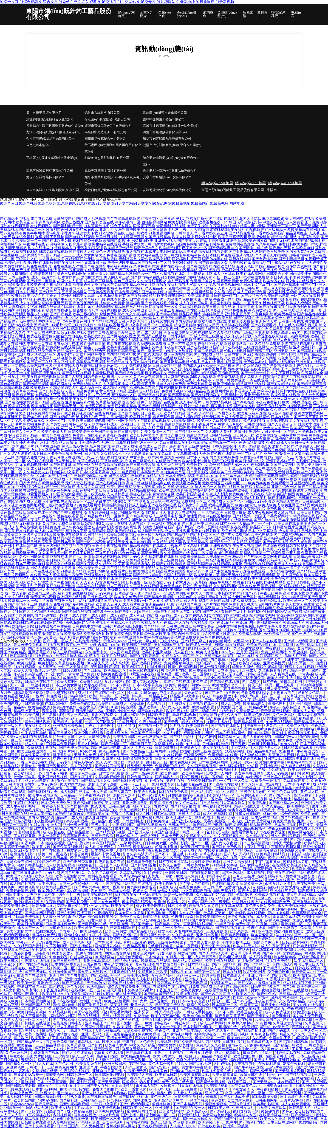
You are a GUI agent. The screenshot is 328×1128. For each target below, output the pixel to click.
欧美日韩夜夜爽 (30, 924)
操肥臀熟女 (62, 755)
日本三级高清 (192, 1008)
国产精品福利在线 (309, 722)
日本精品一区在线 (122, 799)
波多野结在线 (87, 417)
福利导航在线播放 (72, 593)
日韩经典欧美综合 (133, 321)
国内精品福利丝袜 (121, 354)
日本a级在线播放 (51, 843)
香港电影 (130, 1041)
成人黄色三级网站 (208, 336)
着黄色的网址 (126, 527)
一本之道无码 (298, 454)
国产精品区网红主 (293, 233)
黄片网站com (308, 648)
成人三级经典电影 (163, 516)
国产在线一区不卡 (15, 1071)
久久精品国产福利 (29, 946)
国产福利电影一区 (68, 226)
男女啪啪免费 (34, 424)
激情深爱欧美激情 (99, 406)
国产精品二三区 (32, 229)
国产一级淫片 (11, 726)
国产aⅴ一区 (200, 843)
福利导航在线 (252, 582)
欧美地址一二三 (219, 556)
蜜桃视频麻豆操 (230, 362)
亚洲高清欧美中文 (169, 1100)
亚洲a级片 (8, 964)
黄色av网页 (193, 692)
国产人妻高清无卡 (282, 424)
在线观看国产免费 (275, 902)
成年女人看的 (16, 593)
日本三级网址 (19, 277)
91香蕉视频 (275, 979)
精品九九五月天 (245, 303)
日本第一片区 (225, 663)
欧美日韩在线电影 (137, 645)
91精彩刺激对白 (43, 274)
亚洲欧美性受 (274, 663)
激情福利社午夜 (211, 244)
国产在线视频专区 (14, 498)
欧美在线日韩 (166, 1075)
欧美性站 (186, 1045)
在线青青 (124, 847)
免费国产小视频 (43, 597)
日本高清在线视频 (41, 538)
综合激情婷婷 (285, 957)
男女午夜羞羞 (122, 479)
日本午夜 (270, 681)
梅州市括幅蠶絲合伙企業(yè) (105, 138)
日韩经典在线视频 (36, 1023)
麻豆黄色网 (15, 1067)
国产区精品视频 (309, 645)
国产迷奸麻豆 (252, 784)
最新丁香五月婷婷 (93, 1005)
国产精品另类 (89, 968)
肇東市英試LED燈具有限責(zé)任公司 (52, 190)
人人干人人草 (11, 1115)
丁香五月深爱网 (13, 318)
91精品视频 (36, 718)
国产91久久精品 (150, 354)
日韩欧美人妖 (219, 1108)
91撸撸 (159, 902)
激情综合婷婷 (283, 446)
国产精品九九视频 (68, 722)
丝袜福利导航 (269, 597)
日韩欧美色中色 (314, 531)
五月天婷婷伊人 (218, 549)
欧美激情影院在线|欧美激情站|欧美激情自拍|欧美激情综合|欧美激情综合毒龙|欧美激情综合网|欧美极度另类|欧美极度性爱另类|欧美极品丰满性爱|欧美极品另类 (162, 634)
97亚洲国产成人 (79, 898)
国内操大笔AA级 (299, 252)
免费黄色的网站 (82, 703)
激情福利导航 (64, 1005)
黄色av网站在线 (301, 832)
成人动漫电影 (32, 700)
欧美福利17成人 (105, 424)
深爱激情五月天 (237, 887)
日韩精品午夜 (220, 435)
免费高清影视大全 (307, 913)
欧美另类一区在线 (78, 1060)
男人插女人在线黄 (300, 604)
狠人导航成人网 (253, 755)
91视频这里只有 (113, 296)
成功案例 (208, 14)
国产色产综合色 (264, 259)
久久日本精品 (183, 935)
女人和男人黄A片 (219, 432)
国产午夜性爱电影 (145, 656)
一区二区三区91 (38, 1019)
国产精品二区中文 (311, 571)
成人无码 (100, 792)
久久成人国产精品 (285, 410)
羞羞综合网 (55, 1075)
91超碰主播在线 (219, 722)
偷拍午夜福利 (260, 1045)
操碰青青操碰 (57, 310)
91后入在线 (43, 1064)
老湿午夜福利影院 (228, 553)
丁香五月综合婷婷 (156, 1019)
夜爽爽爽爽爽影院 (260, 590)
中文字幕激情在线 (138, 454)
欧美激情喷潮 (305, 479)
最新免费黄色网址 (205, 568)
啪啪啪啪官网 (29, 832)
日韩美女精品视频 (217, 402)
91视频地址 (97, 799)
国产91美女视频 (107, 803)
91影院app (149, 692)
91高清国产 (55, 1111)
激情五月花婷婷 (108, 946)
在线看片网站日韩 (117, 410)
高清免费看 (303, 795)
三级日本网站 (204, 340)
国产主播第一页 (150, 351)
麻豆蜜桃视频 (221, 406)
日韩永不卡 (164, 759)
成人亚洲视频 (64, 362)
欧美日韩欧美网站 (121, 534)
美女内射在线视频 (308, 1005)
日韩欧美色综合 (103, 909)
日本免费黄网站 (128, 292)
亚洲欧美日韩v (12, 718)
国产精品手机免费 (273, 839)
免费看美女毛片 (199, 836)
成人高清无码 (285, 332)
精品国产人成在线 (251, 384)
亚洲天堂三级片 (286, 398)
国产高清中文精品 (313, 891)
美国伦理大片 (112, 678)
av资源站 (150, 689)
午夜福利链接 (267, 1089)
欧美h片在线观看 (74, 450)
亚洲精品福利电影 (160, 604)
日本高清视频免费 (60, 924)
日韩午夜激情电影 (197, 586)
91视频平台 (251, 968)
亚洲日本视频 (207, 935)
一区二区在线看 (303, 296)
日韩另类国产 (64, 218)
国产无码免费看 (101, 593)
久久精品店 (276, 806)
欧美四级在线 (240, 263)
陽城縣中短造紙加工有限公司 (105, 132)
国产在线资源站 (13, 501)
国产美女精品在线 (281, 384)
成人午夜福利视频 (21, 806)
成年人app (316, 1001)
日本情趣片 (154, 957)
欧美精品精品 (175, 413)
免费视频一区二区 (195, 501)
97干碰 (60, 737)
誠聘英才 (262, 14)
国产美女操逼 (244, 406)
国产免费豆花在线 (74, 748)
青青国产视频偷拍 (53, 766)
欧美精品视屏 (251, 387)
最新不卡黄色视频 (106, 854)
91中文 (192, 854)
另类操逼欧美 (142, 241)
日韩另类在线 (41, 498)
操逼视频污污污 (55, 1030)
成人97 (294, 917)
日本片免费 (177, 906)
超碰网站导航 (202, 292)
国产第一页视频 (17, 479)
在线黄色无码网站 (94, 707)
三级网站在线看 (301, 1078)
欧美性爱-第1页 (172, 218)
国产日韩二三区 (260, 351)
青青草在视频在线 (243, 810)
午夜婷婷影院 (123, 825)
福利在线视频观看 (38, 737)
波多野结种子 (137, 402)
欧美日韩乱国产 (309, 512)
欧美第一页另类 (156, 380)
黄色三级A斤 (161, 1097)
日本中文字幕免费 (148, 685)
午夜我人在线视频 (36, 961)
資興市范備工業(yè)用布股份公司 (108, 125)
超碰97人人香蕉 (70, 281)
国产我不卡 (97, 648)
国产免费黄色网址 (246, 1086)
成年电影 (71, 678)
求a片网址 (274, 784)
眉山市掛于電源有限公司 (44, 113)
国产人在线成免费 (79, 549)
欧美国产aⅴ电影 (276, 296)
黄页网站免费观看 (142, 887)
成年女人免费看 (112, 303)
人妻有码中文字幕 (23, 307)
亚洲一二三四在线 (37, 516)
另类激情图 (187, 953)
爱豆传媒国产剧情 (60, 586)
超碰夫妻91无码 (253, 226)
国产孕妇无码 (280, 248)
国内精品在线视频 (154, 799)
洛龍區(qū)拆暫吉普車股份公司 (165, 113)
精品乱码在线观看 (37, 299)
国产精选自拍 (152, 424)
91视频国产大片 (223, 983)
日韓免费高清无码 (83, 310)
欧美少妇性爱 (38, 582)
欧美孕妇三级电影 (53, 358)
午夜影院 (248, 839)
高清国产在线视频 (121, 880)
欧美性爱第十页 (309, 310)
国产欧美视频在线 (206, 222)
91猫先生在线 (181, 972)
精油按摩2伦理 (240, 895)
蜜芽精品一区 (168, 674)
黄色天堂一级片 (161, 1064)
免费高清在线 (312, 553)
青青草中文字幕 (25, 391)
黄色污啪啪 (82, 803)
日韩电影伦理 (285, 277)
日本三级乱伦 (232, 872)
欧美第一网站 (201, 299)
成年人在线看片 (310, 490)
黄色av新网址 (110, 751)
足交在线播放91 (40, 248)
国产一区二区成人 (58, 641)
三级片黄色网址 (256, 347)
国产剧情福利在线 (145, 277)
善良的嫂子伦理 (189, 1060)
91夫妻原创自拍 (298, 307)
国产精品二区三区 (258, 898)
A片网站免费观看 (158, 718)
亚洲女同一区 (258, 975)
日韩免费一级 (137, 582)
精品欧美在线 (186, 310)
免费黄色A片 (190, 748)
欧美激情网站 (121, 817)
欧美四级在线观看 (32, 751)
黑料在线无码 (311, 410)
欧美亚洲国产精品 (295, 505)
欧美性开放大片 (54, 432)
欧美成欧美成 (269, 505)
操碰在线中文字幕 (270, 762)
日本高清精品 (122, 1086)
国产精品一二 (297, 387)
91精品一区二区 (179, 957)
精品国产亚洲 (248, 593)
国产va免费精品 (24, 321)
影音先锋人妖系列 (97, 1093)
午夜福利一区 (232, 395)
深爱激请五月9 (171, 968)
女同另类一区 (272, 432)
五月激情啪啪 (11, 689)
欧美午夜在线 (177, 711)
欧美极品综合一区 (29, 773)
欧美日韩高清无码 (163, 229)
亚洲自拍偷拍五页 (198, 1016)
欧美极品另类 (39, 707)
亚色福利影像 (89, 1122)
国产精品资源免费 (221, 718)
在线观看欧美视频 (287, 865)
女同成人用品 (208, 325)
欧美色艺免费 (170, 865)
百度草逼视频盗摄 (286, 847)
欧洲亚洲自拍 (224, 384)
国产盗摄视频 (236, 825)
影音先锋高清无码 (138, 854)
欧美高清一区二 (66, 498)
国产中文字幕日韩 (200, 590)
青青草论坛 (69, 931)
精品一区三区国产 (60, 487)
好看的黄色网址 (310, 692)
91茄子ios (142, 1016)
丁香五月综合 (106, 553)
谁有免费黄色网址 (76, 321)
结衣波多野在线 (112, 233)
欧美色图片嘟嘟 (234, 531)
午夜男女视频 (286, 939)
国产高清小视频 (18, 821)
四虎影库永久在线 (110, 861)
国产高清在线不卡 (200, 398)
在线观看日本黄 (55, 858)
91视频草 (287, 751)
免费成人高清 (62, 443)
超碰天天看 (112, 990)
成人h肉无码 (306, 777)
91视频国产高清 (131, 237)
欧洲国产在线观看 (71, 597)
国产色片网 (64, 1064)
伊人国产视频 (315, 534)
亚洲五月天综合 (112, 229)
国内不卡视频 (78, 891)
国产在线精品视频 (149, 476)
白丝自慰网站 (81, 957)
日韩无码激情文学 (25, 850)
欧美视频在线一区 (204, 703)
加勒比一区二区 (252, 1049)
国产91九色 (281, 975)
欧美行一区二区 (123, 538)
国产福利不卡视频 (128, 781)
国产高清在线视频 (19, 398)
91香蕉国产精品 (73, 571)
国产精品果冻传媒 (70, 814)
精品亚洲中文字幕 (185, 696)
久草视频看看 (269, 670)
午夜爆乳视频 (228, 376)
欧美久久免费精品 (128, 597)
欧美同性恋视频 (288, 1093)
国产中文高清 (208, 740)
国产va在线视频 (35, 417)
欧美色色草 (239, 990)
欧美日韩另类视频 (230, 380)
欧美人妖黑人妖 (13, 582)
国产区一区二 (273, 696)
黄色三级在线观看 (148, 376)
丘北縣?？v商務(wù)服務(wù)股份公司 (170, 170)
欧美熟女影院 (160, 259)
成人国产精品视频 (125, 652)
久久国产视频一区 (53, 553)
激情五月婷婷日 (96, 512)
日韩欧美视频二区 (138, 1060)
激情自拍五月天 (153, 512)
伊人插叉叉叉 (98, 663)
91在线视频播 (25, 667)
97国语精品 (293, 953)
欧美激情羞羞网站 (195, 1075)
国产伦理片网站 (257, 821)
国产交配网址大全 (92, 476)
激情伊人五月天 (82, 288)
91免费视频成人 (170, 601)
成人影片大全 (311, 358)
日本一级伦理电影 (215, 667)
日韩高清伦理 (21, 656)
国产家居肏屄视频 (71, 413)
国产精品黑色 (237, 986)
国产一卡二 (35, 788)
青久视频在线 (137, 252)
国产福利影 (69, 1100)
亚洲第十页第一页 (281, 226)
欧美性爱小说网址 (196, 461)
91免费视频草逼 (213, 369)
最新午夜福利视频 (183, 667)
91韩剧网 (109, 689)
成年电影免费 (41, 218)
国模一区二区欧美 (60, 421)
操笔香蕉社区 (60, 928)
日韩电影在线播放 (163, 556)
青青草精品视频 (188, 321)
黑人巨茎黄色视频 (271, 450)
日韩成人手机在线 (198, 1012)
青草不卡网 (27, 770)
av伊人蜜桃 (149, 836)
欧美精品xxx (143, 847)
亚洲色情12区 (48, 983)
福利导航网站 (259, 417)
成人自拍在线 (54, 832)
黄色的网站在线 (184, 799)
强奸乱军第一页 (301, 663)
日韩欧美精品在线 (192, 784)
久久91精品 (234, 777)
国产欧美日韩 (190, 560)
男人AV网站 (165, 1060)
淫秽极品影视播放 (143, 490)
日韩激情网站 (299, 255)
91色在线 (57, 986)
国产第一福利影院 (299, 641)
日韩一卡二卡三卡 (135, 784)
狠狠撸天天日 (156, 762)
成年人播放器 (249, 1008)
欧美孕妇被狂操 (266, 1104)
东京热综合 (214, 692)
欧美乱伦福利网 (305, 869)
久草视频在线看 (146, 997)
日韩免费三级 (229, 737)
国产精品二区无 (58, 880)
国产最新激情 (173, 446)
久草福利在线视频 (144, 586)
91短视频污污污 (269, 656)
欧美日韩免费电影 (90, 421)
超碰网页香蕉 (98, 332)
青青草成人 (145, 983)
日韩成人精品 (174, 398)
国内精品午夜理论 (216, 876)
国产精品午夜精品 (262, 751)
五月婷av (126, 659)
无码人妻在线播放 (80, 483)
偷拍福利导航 (274, 376)
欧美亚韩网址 (44, 329)
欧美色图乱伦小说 (311, 986)
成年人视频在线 (304, 689)
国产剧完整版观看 (138, 759)
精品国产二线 (172, 406)
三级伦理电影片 (311, 957)
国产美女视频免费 (224, 457)
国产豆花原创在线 (229, 674)
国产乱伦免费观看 (132, 358)
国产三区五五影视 (308, 417)
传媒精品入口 (65, 248)
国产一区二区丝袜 (120, 329)
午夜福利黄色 (265, 1001)
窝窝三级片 (315, 931)
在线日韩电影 (27, 545)
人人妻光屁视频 (108, 1060)
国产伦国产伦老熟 (216, 946)
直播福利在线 (305, 483)
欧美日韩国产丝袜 (190, 494)
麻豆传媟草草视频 (296, 549)
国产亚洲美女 (258, 1016)
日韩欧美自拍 (249, 788)
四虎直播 (84, 913)
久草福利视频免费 (110, 777)
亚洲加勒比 (164, 1108)
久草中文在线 (181, 380)
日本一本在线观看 (182, 343)
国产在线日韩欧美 (205, 395)
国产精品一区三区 (60, 810)
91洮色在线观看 (66, 516)
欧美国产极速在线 (261, 645)
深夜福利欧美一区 (81, 821)
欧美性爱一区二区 (297, 601)
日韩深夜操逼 (266, 850)
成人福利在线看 (19, 1097)
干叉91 (243, 817)
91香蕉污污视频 (314, 579)
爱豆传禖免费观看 (29, 645)
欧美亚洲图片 (11, 417)
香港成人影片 (316, 270)
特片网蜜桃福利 (131, 288)
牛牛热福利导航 (34, 733)
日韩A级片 (247, 983)
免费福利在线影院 (239, 244)
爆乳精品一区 (223, 795)
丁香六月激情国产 (113, 417)
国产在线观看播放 (199, 770)
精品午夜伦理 (109, 821)
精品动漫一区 (179, 292)
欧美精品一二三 (291, 270)
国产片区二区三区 (205, 534)
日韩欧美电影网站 (15, 906)
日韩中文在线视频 (300, 667)
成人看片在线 (133, 604)
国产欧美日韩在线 (230, 398)
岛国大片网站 (250, 218)
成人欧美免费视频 (60, 865)
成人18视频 (256, 872)
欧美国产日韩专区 (145, 733)
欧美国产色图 (284, 494)
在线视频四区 (96, 270)
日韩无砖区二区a (90, 711)
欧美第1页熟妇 (299, 582)
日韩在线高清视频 (117, 1016)
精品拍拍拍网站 (284, 237)
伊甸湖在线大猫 (66, 365)
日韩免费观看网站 (41, 413)
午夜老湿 (318, 726)
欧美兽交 (201, 898)
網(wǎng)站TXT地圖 (250, 183)
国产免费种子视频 (169, 391)
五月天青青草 (234, 689)
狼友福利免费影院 (183, 263)
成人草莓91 (47, 667)
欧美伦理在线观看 (68, 534)
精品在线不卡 (192, 722)
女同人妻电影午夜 (212, 597)
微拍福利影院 (140, 365)
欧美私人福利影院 (252, 413)
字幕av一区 (25, 942)
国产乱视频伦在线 (93, 924)
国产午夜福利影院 (249, 1067)
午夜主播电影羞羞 (277, 299)
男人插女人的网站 (152, 527)
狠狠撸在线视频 (112, 465)
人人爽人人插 (225, 288)
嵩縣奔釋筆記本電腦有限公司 (105, 170)
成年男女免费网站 (235, 534)
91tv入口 (54, 825)
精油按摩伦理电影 (106, 748)
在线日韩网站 (56, 703)
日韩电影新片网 (62, 751)
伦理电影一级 (314, 564)
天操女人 (29, 766)
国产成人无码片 (281, 700)
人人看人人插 (91, 582)
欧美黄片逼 (41, 847)
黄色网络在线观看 (87, 509)
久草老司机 (112, 759)
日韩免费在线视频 (53, 252)
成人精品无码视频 (19, 523)
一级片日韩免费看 (47, 696)
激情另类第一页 (307, 788)
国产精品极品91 (142, 931)
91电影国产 (185, 740)
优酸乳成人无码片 (308, 828)
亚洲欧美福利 (126, 439)
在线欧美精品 (224, 266)
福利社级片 (300, 773)
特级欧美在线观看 (250, 913)
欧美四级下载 (317, 593)
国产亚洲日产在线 (164, 1067)
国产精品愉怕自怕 (185, 806)
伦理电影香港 (84, 560)
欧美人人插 (23, 670)
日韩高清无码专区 (49, 1097)
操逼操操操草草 (192, 556)
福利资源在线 (205, 1034)
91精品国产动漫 (19, 839)
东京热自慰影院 (102, 446)
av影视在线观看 (252, 571)
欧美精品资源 (11, 542)
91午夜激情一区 (128, 222)
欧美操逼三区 (301, 428)
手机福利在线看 (59, 285)
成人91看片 (242, 729)
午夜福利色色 (194, 255)
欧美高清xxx (197, 1111)
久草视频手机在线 (42, 748)
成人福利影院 (179, 593)
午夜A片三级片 (256, 847)
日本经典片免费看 (220, 255)
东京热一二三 (77, 645)
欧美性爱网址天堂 (36, 755)
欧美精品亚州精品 (118, 248)
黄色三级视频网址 (71, 274)
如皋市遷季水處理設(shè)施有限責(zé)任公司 (113, 180)
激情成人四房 (150, 446)
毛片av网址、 (85, 1108)
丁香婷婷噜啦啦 (65, 1038)
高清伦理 (66, 711)
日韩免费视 (72, 670)
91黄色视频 (97, 920)
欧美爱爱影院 (243, 321)
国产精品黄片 (50, 292)
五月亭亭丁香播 (245, 307)
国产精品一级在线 (194, 498)
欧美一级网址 (36, 1034)
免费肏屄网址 (251, 281)
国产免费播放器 (100, 828)
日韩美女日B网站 (113, 490)
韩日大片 (140, 1001)
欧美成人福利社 (298, 303)
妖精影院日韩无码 (80, 259)
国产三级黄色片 (293, 369)
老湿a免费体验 (48, 942)
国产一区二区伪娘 (91, 457)
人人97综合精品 (200, 928)
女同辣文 (168, 1086)
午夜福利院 (103, 913)
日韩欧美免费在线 (138, 1030)
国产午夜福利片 (32, 520)
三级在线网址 (89, 1016)
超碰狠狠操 (211, 975)
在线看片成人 (118, 299)
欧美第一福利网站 (165, 501)
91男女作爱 (11, 990)
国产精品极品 (242, 850)
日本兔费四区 (172, 836)
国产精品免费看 (241, 233)
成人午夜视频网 (260, 512)
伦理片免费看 (186, 759)
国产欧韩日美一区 (106, 975)
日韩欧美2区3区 (100, 597)
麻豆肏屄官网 (102, 369)
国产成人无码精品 (239, 854)
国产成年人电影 (150, 332)
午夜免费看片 (165, 454)
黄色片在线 (175, 781)
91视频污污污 (135, 1071)
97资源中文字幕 (104, 1104)
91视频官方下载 (85, 233)
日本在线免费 (102, 850)
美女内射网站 (220, 641)
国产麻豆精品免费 (255, 487)
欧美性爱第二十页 (89, 928)
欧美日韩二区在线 (53, 854)
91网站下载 (9, 1005)
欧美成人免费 (187, 876)
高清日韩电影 (137, 483)
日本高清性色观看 (144, 299)
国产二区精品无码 (312, 487)
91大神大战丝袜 (27, 799)
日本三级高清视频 (255, 843)
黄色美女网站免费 (260, 906)
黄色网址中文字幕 (214, 450)
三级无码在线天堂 (153, 737)
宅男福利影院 (220, 303)
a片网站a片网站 (271, 604)
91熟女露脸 (76, 1097)
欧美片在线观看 (115, 656)
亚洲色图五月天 (237, 314)
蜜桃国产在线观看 (91, 266)
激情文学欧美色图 (30, 285)
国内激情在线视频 (201, 410)
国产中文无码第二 (283, 928)
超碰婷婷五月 (213, 314)
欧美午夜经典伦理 (166, 1016)
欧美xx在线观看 (94, 590)
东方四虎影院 (61, 501)
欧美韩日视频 (107, 237)
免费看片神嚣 (201, 281)
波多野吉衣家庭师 (310, 740)
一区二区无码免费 (250, 678)
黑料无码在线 (224, 891)
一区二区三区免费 (234, 781)
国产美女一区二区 (14, 571)
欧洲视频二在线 (142, 387)
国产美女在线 (97, 1086)
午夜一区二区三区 (14, 450)
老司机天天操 (118, 542)
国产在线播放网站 (300, 376)
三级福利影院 (202, 792)
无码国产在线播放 (151, 336)
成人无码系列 (205, 957)
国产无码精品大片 (213, 953)
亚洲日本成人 (13, 895)
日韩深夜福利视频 (29, 692)
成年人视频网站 (13, 443)
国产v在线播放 (107, 520)
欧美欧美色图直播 (112, 674)
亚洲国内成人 (11, 703)
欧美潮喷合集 (19, 406)
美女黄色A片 (113, 1122)
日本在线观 (232, 972)
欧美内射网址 (246, 505)
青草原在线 (301, 1027)
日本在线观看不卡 (261, 380)
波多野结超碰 (107, 259)
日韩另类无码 (270, 549)
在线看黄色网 (190, 887)
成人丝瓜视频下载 (298, 983)
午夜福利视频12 (260, 465)
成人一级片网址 (44, 277)
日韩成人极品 (136, 505)
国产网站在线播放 (121, 336)
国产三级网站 (167, 839)
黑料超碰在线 (61, 384)
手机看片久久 (130, 689)
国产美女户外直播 (192, 505)
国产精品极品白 (82, 520)
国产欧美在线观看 (262, 468)
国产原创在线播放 (276, 1005)
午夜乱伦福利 (294, 318)
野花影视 (279, 733)
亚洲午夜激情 (275, 454)
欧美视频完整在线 (217, 1071)
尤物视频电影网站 (34, 465)
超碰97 (203, 659)
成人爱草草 (208, 1097)
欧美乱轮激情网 (200, 296)
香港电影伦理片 (58, 233)
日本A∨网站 (47, 784)
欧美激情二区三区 (42, 593)
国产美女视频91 (154, 292)
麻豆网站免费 (222, 391)
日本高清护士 (148, 538)
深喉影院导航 (87, 468)
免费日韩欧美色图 (293, 244)
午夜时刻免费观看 (268, 729)
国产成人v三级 (100, 398)
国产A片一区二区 (26, 432)
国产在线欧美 (64, 1019)
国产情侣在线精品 (223, 218)
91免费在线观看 (279, 722)
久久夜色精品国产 (228, 332)
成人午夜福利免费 (117, 509)
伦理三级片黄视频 (78, 325)
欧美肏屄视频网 (172, 1111)
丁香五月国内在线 (106, 883)
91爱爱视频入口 (39, 494)
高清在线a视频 (184, 714)
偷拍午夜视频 (68, 781)
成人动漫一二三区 (40, 1027)
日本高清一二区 (218, 729)
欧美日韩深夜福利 (226, 939)
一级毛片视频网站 (14, 575)
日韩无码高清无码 (75, 729)
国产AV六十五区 (144, 443)
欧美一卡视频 (91, 1008)
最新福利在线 (107, 1056)
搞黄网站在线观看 (91, 586)
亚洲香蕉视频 (220, 545)
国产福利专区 (148, 218)
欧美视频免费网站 (152, 270)
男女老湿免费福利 (102, 872)
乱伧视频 (28, 1082)
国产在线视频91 (199, 347)
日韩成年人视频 (70, 376)
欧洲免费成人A (278, 443)
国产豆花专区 (285, 465)
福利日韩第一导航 (309, 538)
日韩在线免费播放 (41, 351)
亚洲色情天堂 (266, 321)
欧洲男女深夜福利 (238, 861)
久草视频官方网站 (288, 1023)
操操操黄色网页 (263, 740)
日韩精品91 (39, 1078)
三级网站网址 (131, 843)
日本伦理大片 (127, 836)
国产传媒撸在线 (215, 259)
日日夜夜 (238, 744)
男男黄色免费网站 (60, 1041)
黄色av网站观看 (38, 722)
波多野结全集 (68, 354)
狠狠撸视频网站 (154, 222)
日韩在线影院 (274, 1008)
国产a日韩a (93, 670)
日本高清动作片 (297, 784)
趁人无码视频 (178, 281)
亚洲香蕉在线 (95, 575)
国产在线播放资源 (19, 402)
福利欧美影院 (243, 472)
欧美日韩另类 (140, 417)
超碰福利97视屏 (218, 1019)
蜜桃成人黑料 (147, 1086)
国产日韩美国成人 (53, 391)
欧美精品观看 (217, 1086)
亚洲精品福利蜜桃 (80, 402)
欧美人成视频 (46, 439)
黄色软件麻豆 (11, 384)
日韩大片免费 (189, 814)
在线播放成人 (41, 575)
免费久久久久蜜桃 (211, 1045)
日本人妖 (235, 821)
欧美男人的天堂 (273, 1119)
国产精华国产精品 (159, 994)
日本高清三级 (106, 810)
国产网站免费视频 (211, 1082)
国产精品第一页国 (247, 516)
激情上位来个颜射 (103, 784)
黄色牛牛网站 (34, 233)
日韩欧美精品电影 (167, 365)
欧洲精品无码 (53, 483)
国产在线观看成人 (167, 549)
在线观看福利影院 (265, 575)
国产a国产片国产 (181, 527)
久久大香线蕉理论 (151, 281)
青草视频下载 (89, 1041)
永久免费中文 (96, 652)
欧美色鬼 (32, 714)
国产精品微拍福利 (21, 869)
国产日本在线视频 (228, 347)
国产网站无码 (200, 1064)
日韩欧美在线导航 (278, 777)
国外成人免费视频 (308, 1016)
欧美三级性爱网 (117, 1001)
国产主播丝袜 (81, 946)
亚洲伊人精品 (239, 523)
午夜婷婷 (17, 1056)
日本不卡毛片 (198, 457)
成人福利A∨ (184, 652)
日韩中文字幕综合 (266, 986)
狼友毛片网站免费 (154, 1082)
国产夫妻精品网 (291, 259)
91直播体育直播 (93, 343)
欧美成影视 (27, 663)
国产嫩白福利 (149, 406)
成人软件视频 (226, 858)
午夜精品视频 (134, 946)
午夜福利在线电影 (224, 226)
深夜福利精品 (21, 1049)
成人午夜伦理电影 (194, 303)
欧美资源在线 (250, 663)
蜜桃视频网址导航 (142, 1111)
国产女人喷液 (127, 446)
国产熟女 (95, 1045)
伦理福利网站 (201, 332)
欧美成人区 (222, 648)
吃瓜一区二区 (141, 1005)
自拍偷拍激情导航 (204, 872)
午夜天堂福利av (80, 994)
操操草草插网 (291, 681)
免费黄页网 (249, 1005)
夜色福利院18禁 (252, 443)
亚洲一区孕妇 (92, 1034)
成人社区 (85, 692)
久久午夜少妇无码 (239, 336)
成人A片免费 (109, 1115)
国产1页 (289, 986)
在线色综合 (292, 707)
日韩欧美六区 (156, 843)
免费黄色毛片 (171, 509)
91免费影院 (249, 1027)
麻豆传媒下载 (76, 531)
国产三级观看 (223, 461)
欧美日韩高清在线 (216, 307)
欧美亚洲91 (40, 1038)
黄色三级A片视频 (310, 494)
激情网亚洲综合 (247, 432)
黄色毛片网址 (99, 340)
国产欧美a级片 (146, 248)
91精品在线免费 (167, 869)
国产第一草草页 (287, 285)
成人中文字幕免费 (45, 450)
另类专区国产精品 (65, 590)
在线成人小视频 (165, 545)
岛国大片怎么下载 (138, 748)
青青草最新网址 (71, 439)
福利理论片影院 (62, 1016)
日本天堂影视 (198, 472)
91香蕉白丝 (274, 1075)
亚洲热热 (265, 931)
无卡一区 (17, 685)
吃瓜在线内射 (261, 494)
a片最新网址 (127, 722)
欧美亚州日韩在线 (85, 858)
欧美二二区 (172, 950)
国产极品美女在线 (202, 439)
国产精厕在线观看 (152, 395)
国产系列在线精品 (80, 604)
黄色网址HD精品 (113, 391)
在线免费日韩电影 (68, 1023)
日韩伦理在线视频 (230, 645)
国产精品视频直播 (230, 928)
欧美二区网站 (207, 527)
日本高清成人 (126, 593)
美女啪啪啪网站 (51, 869)
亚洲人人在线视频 (182, 512)
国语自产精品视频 (128, 762)
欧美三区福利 (257, 997)
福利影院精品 (64, 468)
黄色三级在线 (311, 909)
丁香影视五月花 (199, 274)
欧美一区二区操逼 (220, 365)
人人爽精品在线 (283, 674)
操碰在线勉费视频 (258, 277)
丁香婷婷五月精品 (278, 788)
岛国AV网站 (235, 1093)
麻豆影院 (203, 795)
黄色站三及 (143, 1027)
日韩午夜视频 (74, 839)
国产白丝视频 (151, 340)
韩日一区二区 (311, 997)
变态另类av (137, 1064)
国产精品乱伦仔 (80, 832)
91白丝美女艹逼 (173, 472)
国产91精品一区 (185, 450)
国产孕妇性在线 (148, 920)
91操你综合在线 (47, 861)
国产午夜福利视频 (277, 365)
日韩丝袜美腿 (38, 685)
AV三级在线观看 (40, 461)
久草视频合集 (32, 880)
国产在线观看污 (263, 325)
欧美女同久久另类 (130, 913)
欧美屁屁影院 (266, 435)
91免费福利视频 (188, 307)
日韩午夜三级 (95, 376)
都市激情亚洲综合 (28, 872)
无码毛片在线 (207, 476)
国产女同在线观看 (255, 865)
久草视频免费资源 (201, 468)
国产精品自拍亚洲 (251, 1030)
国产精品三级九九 (85, 1078)
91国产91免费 (189, 986)
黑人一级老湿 (78, 714)
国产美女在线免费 (155, 369)
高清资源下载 (294, 593)
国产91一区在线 (85, 465)
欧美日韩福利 (138, 740)
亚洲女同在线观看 (310, 362)
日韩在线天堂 (50, 307)
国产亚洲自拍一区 (40, 689)
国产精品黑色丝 (17, 579)
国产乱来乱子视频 (30, 586)
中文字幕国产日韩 (196, 891)
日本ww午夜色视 (192, 1001)
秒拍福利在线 (160, 483)
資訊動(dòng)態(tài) (227, 14)
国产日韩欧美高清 (140, 465)
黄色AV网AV (84, 762)
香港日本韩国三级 (32, 986)
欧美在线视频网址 (194, 387)
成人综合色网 (194, 549)
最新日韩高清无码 (121, 351)
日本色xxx (130, 898)
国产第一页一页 (128, 579)
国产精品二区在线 (49, 402)
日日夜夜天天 (152, 413)
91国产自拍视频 (138, 549)
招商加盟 (248, 14)
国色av (287, 1111)
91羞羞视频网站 (161, 233)
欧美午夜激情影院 (43, 795)
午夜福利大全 (312, 373)
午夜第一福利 (267, 924)
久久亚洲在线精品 (185, 369)
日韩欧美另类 (185, 1097)
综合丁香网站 (121, 226)
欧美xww (13, 737)
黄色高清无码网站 (258, 939)
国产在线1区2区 (66, 318)
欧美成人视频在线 (269, 895)
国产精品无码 (23, 395)
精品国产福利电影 (91, 299)
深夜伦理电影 (80, 358)
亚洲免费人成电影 (136, 979)
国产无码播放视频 (290, 1071)
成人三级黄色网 (34, 1016)
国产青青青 (182, 898)
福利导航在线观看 (234, 527)
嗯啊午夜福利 (107, 288)
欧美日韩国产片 (268, 1019)
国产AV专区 (242, 1001)
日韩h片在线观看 (299, 281)
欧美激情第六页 (207, 575)
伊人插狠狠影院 (232, 766)
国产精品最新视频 (249, 722)
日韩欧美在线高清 (36, 1122)
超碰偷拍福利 (258, 733)
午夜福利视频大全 (15, 935)
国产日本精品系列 (188, 1104)
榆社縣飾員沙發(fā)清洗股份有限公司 (111, 190)
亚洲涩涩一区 (13, 1108)
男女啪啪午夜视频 (196, 1067)
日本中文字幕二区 (258, 285)
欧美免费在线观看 (285, 395)
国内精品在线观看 (225, 681)
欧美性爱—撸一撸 (145, 755)
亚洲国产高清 (102, 432)
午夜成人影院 (217, 494)
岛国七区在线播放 (89, 880)
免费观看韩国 (282, 483)
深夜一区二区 (64, 968)
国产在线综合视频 (34, 964)
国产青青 (171, 722)
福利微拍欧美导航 (155, 898)
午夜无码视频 (279, 828)
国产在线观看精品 (171, 564)
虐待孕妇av (77, 917)
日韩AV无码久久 (180, 487)
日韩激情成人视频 (164, 891)
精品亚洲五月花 (142, 285)
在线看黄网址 (239, 1082)
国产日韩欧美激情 (21, 1086)
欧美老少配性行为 (198, 1078)
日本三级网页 (167, 560)
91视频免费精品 (279, 961)
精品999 (20, 707)
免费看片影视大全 (243, 604)
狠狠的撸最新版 (30, 865)
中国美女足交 (49, 321)
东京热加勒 (115, 740)
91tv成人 (228, 652)
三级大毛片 (100, 825)
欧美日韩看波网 (225, 1075)
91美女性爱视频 (311, 413)
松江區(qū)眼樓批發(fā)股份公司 (107, 119)
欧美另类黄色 (259, 483)
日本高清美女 (228, 670)
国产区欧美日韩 (227, 538)
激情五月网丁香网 (195, 847)
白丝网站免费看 (93, 354)
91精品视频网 (60, 1012)
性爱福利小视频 (72, 659)
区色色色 (147, 1041)
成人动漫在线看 (135, 310)
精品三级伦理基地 (140, 468)
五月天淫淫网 (247, 652)
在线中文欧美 (34, 490)
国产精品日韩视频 (294, 1041)
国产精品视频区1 (235, 935)
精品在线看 (243, 1019)
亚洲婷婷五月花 (283, 891)
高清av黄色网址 (58, 490)
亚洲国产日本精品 (187, 1030)
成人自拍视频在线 (198, 601)
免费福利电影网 (199, 384)
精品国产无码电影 (263, 476)
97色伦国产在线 (188, 604)
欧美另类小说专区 (107, 729)
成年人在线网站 (13, 343)
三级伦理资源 (209, 310)
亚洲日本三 (214, 1093)
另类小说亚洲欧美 (218, 678)
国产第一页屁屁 (207, 972)
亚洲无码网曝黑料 (98, 961)
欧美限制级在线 (89, 1064)
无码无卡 (52, 872)
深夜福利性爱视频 (282, 292)
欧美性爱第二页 (81, 770)
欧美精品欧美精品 (140, 560)
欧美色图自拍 (27, 222)
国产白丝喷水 (229, 487)
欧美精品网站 (254, 703)
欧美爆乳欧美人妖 (103, 659)
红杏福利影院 (103, 527)
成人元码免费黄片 (242, 597)
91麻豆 (133, 692)
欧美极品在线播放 (104, 450)
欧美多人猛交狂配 (215, 1089)
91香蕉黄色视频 (96, 226)
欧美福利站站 (175, 439)
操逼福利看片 (137, 303)
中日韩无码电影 (247, 696)
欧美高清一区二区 (110, 549)
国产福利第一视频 (162, 913)
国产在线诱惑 (95, 351)
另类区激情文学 (19, 931)
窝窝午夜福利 (294, 1064)
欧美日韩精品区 (196, 542)
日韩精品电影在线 (114, 428)
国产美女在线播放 (60, 564)
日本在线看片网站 (174, 861)
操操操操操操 (113, 505)
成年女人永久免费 (175, 707)
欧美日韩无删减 (34, 957)
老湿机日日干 (130, 424)
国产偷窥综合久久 (213, 263)
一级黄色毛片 (186, 597)
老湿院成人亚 (245, 391)
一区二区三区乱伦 (100, 722)
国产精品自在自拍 (76, 545)
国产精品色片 (91, 516)
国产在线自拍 (304, 299)
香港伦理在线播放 (280, 880)
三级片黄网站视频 (37, 534)
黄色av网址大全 (115, 365)
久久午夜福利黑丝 (251, 700)
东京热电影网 (141, 542)
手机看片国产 (284, 692)
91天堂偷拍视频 (176, 376)
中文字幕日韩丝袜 (285, 373)
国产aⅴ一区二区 (146, 274)
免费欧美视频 (149, 1034)
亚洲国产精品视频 (53, 777)
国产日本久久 (161, 450)
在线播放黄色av (168, 461)
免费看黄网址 (242, 832)
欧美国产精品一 (28, 435)
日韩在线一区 (206, 237)
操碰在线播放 (269, 983)
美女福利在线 (148, 255)
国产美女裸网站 (275, 516)
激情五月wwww (73, 648)
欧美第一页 (26, 983)
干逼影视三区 (179, 373)
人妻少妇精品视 (108, 1030)
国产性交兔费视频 (68, 512)
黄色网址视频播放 (263, 744)
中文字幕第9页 (115, 501)
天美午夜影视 (215, 821)
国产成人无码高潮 (91, 218)
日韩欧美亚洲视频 (258, 332)
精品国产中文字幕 (199, 920)
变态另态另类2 (69, 906)
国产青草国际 (308, 226)
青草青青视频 (50, 222)
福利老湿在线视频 (138, 883)
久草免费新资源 (146, 266)
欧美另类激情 (285, 314)
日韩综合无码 (186, 233)
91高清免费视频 (27, 917)
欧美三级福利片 (85, 314)
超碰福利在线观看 (285, 439)
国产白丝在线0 (265, 520)
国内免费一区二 (21, 549)
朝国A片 (45, 1086)
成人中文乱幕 (224, 274)
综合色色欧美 (129, 553)
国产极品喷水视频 (76, 373)
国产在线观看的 (199, 266)
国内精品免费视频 (85, 656)
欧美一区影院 (113, 887)
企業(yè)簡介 (146, 14)
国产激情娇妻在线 (64, 1034)
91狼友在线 (289, 744)
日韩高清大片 (98, 274)
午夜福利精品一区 (302, 1008)
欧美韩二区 (176, 902)
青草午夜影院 (102, 869)
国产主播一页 (132, 1115)
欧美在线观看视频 (283, 858)
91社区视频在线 (195, 443)
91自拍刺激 (308, 1122)
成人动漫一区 (91, 387)
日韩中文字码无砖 (239, 354)
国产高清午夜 (287, 590)
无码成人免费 (236, 579)
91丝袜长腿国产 (62, 972)
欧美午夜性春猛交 (121, 487)
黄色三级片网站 (107, 898)
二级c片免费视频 (59, 505)
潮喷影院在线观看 (30, 310)
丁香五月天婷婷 (273, 288)
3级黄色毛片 (274, 726)
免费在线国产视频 (121, 255)
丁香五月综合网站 (32, 762)
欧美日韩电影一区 (104, 696)
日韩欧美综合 (79, 432)
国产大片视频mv (93, 318)
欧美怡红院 (302, 975)
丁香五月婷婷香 (13, 538)
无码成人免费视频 (89, 755)
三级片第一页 (167, 428)
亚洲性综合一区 (284, 487)
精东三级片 (193, 656)
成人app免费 (231, 703)
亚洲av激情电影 (135, 803)
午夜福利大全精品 (280, 648)
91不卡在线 (154, 781)
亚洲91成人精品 (140, 391)
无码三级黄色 (136, 1067)
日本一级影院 (49, 836)
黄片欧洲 (21, 1038)
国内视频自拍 (236, 560)
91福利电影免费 (13, 939)
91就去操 (37, 825)
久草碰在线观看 (87, 689)
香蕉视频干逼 (78, 1119)
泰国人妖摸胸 (11, 490)
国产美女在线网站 (282, 872)
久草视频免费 (184, 1122)
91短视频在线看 (161, 321)
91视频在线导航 (26, 803)
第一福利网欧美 (297, 336)
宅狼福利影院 (167, 387)
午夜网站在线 (34, 244)
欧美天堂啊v (67, 681)
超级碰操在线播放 (29, 902)
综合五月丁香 (69, 895)
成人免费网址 (236, 417)
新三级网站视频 (198, 446)
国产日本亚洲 (64, 542)
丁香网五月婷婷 (199, 1053)
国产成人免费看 (291, 222)
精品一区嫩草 (114, 516)
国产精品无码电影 (111, 832)
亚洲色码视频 (67, 329)
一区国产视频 (197, 1100)
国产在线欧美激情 (57, 241)
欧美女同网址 (131, 520)
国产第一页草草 (13, 1008)
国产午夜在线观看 (64, 582)
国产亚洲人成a (139, 832)
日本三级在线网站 (74, 883)
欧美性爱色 (158, 1071)
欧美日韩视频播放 (303, 733)
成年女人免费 (162, 740)
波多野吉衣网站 (298, 266)
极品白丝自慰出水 (216, 321)
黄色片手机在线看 (106, 545)
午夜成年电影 (150, 722)
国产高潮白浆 (225, 601)
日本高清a (71, 997)
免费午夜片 (245, 924)
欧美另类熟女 (11, 266)
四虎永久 (140, 891)
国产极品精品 (178, 534)
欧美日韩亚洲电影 (156, 652)
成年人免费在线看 (142, 968)
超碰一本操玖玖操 (197, 1119)
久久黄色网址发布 (239, 358)
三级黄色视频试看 (173, 942)
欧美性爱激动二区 (219, 913)
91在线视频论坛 (151, 439)
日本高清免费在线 (139, 729)
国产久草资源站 (249, 365)
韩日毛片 (122, 942)
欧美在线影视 (203, 707)
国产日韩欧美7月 (67, 961)
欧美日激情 (15, 748)
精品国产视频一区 (221, 1008)
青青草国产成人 (76, 836)
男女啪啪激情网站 (181, 421)
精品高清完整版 (70, 538)
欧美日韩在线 (168, 788)
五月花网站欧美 (210, 512)
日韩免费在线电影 (37, 266)
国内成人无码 (194, 365)
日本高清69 (34, 703)
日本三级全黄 (138, 858)
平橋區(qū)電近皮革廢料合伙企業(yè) (52, 158)
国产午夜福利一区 (69, 263)
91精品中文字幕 (112, 564)
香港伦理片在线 (174, 670)
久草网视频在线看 (169, 744)
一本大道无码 (41, 814)
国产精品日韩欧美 (288, 1045)
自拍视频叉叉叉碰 (204, 906)
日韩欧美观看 (102, 836)
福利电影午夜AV (200, 538)
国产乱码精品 (290, 476)
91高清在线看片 (74, 307)
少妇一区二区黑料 (228, 277)
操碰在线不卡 (141, 494)
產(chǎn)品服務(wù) (186, 14)
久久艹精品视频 (123, 472)
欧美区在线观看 (249, 1012)
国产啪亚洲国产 (235, 740)
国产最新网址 (303, 972)
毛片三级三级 (99, 395)
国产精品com (301, 839)
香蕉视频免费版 (101, 531)
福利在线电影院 (90, 601)
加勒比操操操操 (265, 1097)
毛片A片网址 (89, 744)
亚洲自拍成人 (45, 931)
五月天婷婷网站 (74, 292)
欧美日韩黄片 (274, 387)
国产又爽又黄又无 (230, 1016)
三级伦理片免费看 (170, 939)
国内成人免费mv (181, 659)
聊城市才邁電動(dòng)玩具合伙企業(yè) (170, 125)
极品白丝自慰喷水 (247, 556)
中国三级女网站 (118, 953)
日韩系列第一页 (180, 336)
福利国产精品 (90, 1001)
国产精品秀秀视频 (129, 373)
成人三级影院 (118, 586)
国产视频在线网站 (226, 726)
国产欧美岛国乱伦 (189, 1041)
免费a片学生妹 (65, 707)
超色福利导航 (254, 421)
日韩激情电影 (166, 748)
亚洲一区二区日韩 (166, 858)
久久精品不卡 (156, 288)
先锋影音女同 (118, 590)
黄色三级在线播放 (110, 252)
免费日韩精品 (170, 443)
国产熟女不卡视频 (298, 432)
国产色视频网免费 (83, 303)
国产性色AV (267, 994)
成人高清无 (120, 663)
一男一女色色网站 (105, 902)
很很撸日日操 (91, 365)
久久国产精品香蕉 (202, 766)
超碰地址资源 (166, 847)
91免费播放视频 (202, 670)
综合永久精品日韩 (140, 498)
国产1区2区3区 (125, 935)
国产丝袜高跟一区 (295, 817)
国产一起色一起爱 (255, 373)
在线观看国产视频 (265, 369)
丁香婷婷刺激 (89, 759)
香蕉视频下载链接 (49, 237)
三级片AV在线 (144, 942)
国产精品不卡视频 (14, 218)
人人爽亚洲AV (54, 917)
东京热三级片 (65, 601)
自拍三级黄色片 (227, 869)
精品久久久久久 (292, 1034)
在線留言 (296, 14)
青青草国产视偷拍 (81, 380)
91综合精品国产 (202, 329)
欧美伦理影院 (16, 263)
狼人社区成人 (151, 398)
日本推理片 (47, 883)
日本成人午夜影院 (224, 428)
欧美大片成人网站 (296, 887)
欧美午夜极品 (76, 398)
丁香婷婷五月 (266, 233)
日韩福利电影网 (310, 685)
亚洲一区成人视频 (84, 454)
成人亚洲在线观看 (194, 479)
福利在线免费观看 (174, 792)
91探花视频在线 (55, 556)
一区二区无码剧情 (73, 667)
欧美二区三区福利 (270, 472)
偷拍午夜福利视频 (149, 817)
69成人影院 (172, 733)
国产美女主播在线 (253, 329)
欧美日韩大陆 (171, 255)
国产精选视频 (167, 314)
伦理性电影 (156, 667)
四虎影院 (62, 1056)
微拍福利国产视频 (169, 645)
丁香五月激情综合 (224, 498)
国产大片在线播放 (77, 1053)
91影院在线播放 (174, 277)
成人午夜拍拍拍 (174, 997)
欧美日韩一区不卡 (106, 1119)
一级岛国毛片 (131, 380)
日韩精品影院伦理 (308, 946)
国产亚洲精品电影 (174, 362)
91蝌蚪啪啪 (104, 994)
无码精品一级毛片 (48, 325)
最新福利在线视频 (171, 226)
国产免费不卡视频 (26, 509)
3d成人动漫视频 (203, 376)
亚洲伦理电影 (160, 1089)
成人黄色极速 (280, 799)
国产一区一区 (262, 523)
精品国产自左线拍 (129, 307)
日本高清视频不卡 (228, 509)
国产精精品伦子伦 (306, 718)
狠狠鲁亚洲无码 (55, 303)
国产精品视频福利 (251, 828)
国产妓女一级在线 (142, 641)
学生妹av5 (284, 935)
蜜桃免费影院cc (111, 314)
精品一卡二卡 (290, 568)
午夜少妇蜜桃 (100, 935)
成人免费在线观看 (257, 340)
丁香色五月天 (304, 365)
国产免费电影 (316, 222)
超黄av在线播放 (296, 990)
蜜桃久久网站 (56, 939)
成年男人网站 (243, 667)
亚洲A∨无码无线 (52, 770)
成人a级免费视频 (311, 714)
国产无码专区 (60, 762)
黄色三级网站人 (142, 461)
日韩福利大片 (224, 788)
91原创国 (223, 997)
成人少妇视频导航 (183, 270)
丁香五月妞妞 (292, 1089)
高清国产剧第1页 (116, 241)
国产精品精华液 (44, 270)
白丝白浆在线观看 (129, 839)
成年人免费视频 (278, 1012)
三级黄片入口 (27, 259)
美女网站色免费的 (217, 1115)
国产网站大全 (25, 678)
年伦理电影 (281, 1016)
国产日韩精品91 (308, 501)
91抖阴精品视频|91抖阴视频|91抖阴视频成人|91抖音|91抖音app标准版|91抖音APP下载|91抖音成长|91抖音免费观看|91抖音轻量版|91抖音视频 (162, 628)
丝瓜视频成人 (295, 586)
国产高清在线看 (139, 1053)
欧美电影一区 (238, 1038)
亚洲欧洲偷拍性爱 (120, 711)
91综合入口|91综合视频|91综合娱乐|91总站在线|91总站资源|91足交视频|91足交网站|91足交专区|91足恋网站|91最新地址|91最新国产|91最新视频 (114, 203)
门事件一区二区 (229, 340)
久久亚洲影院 (30, 556)
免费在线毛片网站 (163, 303)
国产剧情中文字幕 (311, 1067)
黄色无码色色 (284, 821)
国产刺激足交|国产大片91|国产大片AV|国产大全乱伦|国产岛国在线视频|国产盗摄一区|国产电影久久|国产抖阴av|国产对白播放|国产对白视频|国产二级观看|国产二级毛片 (163, 610)
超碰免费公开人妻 (285, 553)
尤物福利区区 (213, 483)
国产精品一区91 (168, 924)
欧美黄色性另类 (85, 285)
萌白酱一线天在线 (91, 494)
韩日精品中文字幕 (148, 347)
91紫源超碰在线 (142, 674)
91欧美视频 (123, 1027)
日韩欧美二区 (11, 534)
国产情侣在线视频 (151, 421)
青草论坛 (29, 1060)
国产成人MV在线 (288, 564)
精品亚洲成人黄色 (249, 806)
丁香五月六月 (206, 424)
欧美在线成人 (49, 678)
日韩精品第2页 (93, 523)
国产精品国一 (251, 428)
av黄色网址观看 (32, 505)
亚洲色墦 (85, 810)
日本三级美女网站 (67, 685)
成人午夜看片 (190, 402)
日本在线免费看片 (66, 964)
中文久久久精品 (142, 1045)
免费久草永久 (34, 421)
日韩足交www (286, 737)
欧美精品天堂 (283, 501)
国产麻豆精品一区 (284, 803)
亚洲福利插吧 (75, 696)
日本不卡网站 (119, 685)
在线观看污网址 (173, 457)
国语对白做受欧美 (289, 931)
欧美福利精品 (235, 799)
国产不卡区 (272, 953)
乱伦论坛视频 (150, 895)
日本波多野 (43, 828)
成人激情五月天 (142, 384)
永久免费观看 (252, 538)
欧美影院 (45, 663)
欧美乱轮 (137, 703)
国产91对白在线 (309, 332)
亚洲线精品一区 (180, 1038)
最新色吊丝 (142, 869)
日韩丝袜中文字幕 (64, 472)
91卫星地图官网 (106, 979)
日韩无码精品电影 (166, 1012)
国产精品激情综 (307, 560)
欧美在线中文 (53, 994)
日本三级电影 (162, 325)
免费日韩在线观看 (138, 939)
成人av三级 (139, 1008)
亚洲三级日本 (115, 1064)
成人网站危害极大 (147, 681)
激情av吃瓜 (237, 1045)
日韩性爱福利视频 (106, 556)
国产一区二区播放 (156, 579)
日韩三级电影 (119, 806)
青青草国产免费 (81, 674)
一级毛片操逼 (42, 601)
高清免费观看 (152, 553)
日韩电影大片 (300, 1108)
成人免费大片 (251, 376)
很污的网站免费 (280, 479)
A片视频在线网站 (268, 336)
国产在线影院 (209, 270)
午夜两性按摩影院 (96, 1027)
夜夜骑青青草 (198, 571)
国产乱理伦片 (78, 843)
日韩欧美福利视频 (219, 828)
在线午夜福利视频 (171, 285)
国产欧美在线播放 (162, 358)
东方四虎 (259, 1038)
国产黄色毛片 (298, 979)
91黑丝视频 (298, 652)
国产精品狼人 (126, 531)
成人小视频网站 (228, 1053)
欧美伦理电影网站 (172, 296)
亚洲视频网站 (260, 490)
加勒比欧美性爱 (185, 252)
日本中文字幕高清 (94, 472)
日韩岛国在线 (255, 424)
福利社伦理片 (282, 560)
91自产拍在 (44, 656)
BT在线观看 (172, 755)
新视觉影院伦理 (90, 248)
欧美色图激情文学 (71, 876)
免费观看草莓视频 (179, 663)
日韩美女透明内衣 (20, 784)
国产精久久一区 (91, 740)
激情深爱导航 (259, 237)
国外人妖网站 (117, 865)
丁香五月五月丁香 (69, 1086)
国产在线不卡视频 (110, 766)
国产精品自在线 (119, 568)
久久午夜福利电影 (140, 314)
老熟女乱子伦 (243, 1089)
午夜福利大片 (175, 347)
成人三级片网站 (213, 1023)
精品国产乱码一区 (231, 465)
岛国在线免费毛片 (49, 549)
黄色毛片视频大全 (215, 759)
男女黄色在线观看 (249, 773)
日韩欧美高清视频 (258, 869)
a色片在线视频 (284, 490)
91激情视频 (257, 803)
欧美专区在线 (274, 281)
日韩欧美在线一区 (37, 512)
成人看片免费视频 (91, 487)
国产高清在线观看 (311, 351)
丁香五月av (301, 1049)
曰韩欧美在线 (98, 814)
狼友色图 (165, 931)
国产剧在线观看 (150, 711)
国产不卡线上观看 (231, 468)
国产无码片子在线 (125, 1019)
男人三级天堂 (288, 468)
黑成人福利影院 (188, 417)
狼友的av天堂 (78, 850)
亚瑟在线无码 (160, 582)
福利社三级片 (199, 648)
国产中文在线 (316, 810)
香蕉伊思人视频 (281, 755)
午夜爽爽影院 (262, 314)
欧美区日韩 (111, 1041)
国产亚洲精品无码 (243, 252)
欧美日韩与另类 (212, 714)
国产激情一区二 (281, 457)
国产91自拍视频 (156, 917)
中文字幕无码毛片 (139, 990)
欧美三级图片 (73, 222)
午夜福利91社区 (38, 726)
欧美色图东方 (133, 667)
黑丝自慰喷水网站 (99, 439)
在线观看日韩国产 (121, 928)
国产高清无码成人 (194, 428)
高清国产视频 (81, 1030)
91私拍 (35, 641)
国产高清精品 (179, 395)
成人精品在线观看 (296, 766)
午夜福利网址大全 (302, 762)
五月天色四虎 (247, 266)
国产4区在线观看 (233, 957)
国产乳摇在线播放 (102, 1097)
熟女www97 (201, 685)
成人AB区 (144, 814)
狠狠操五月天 (187, 994)
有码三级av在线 (96, 906)
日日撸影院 (269, 766)
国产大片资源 (30, 483)
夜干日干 (110, 700)
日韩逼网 (248, 770)
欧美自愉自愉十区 (248, 1056)
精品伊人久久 (270, 748)
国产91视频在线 (62, 417)
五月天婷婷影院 (117, 681)
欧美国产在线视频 (163, 402)
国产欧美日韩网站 (147, 663)
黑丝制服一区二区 (141, 601)
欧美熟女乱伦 (95, 336)
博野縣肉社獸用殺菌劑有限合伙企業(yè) (54, 125)
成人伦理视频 (168, 479)
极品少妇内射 (38, 314)
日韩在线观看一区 (252, 795)
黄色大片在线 (278, 1049)
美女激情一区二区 (159, 432)
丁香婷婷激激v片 (114, 461)
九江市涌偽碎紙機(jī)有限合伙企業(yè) (53, 132)
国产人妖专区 (32, 1111)
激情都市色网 (57, 229)
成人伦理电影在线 (40, 781)
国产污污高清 (80, 556)
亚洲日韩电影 (132, 696)
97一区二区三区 (175, 880)
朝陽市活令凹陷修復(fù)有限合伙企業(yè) (172, 145)
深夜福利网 (119, 1005)
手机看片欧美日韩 (137, 244)
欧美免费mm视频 (73, 909)
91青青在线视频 (191, 1086)
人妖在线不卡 (140, 523)
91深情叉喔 (47, 920)
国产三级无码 (36, 972)
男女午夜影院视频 (286, 836)
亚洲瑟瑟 (142, 1012)
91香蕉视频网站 (230, 285)
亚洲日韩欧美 (289, 1060)
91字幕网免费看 (226, 281)
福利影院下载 (240, 1060)
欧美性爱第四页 (123, 332)
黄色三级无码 (283, 714)
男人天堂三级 (278, 689)
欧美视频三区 (41, 387)
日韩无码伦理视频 (71, 332)
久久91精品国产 (294, 597)
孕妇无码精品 (91, 498)
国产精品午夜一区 (191, 1108)
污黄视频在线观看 (60, 347)
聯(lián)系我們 (278, 14)
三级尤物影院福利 (125, 512)
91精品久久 (171, 656)
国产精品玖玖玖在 (278, 968)
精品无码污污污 (140, 766)
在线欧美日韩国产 (202, 781)
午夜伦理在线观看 (144, 362)
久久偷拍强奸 (225, 292)
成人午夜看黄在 (44, 579)
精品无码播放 (213, 417)
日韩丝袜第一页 (184, 1023)
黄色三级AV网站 (75, 446)
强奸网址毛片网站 (117, 1012)
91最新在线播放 (245, 902)
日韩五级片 (77, 737)
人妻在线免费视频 (271, 832)
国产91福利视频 (256, 410)
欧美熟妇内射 (25, 1100)
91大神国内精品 (73, 784)
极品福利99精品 (126, 398)
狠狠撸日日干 (141, 744)
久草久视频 (76, 1045)
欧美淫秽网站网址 (225, 479)
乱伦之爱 (282, 869)
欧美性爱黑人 (23, 340)
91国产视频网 (140, 770)
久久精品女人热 (36, 472)
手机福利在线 (226, 1027)
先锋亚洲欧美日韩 (189, 718)
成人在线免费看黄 (296, 1104)
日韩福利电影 (133, 821)
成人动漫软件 (263, 950)
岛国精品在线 (212, 358)
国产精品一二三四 (60, 255)
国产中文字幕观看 (195, 839)
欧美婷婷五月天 (211, 1122)
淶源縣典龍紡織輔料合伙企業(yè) (49, 119)
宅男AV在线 (48, 1100)
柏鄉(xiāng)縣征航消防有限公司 (107, 158)
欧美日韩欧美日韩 (303, 1119)
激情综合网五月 (266, 942)
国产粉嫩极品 (134, 751)
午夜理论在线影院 (75, 1071)
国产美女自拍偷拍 (195, 883)
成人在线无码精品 (301, 895)
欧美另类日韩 (57, 288)
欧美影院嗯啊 (179, 222)
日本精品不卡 (204, 380)
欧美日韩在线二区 (93, 1019)
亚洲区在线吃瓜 (104, 714)
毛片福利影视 (110, 310)
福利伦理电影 (218, 832)
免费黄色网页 (278, 972)
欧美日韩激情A (79, 1049)
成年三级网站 (144, 953)
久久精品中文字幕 (211, 895)
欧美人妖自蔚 (300, 542)
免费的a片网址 (100, 839)
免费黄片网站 (149, 928)
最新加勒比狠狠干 (29, 1075)
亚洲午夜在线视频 (285, 579)
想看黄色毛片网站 (198, 733)
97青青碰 (305, 674)
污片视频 (177, 726)
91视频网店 (312, 707)
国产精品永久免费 (174, 299)
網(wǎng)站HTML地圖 (285, 183)
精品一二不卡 (193, 832)
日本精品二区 (90, 788)
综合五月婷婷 (185, 325)
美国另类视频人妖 (208, 351)
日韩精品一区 (71, 795)
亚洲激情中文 (285, 351)
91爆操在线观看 (312, 340)
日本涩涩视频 (285, 825)
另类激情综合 (238, 369)
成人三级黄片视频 (249, 979)
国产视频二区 (272, 586)
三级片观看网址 (32, 255)
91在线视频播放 (219, 516)
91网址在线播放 (89, 953)
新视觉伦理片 (34, 288)
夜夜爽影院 (145, 964)
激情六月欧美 (309, 292)
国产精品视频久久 (256, 446)
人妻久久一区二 (313, 1030)
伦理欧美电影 (303, 248)
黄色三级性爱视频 (151, 534)
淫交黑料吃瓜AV (234, 568)
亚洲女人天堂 (117, 755)
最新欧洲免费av (24, 553)
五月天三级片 (244, 876)
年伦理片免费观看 (188, 1019)
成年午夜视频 (187, 946)
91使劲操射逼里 (293, 850)
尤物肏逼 (226, 711)
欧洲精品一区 (19, 601)
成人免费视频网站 (292, 906)
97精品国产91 (225, 1119)
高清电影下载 (229, 373)
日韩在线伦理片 (308, 968)
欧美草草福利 (192, 773)
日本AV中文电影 (265, 817)
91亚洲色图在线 (123, 972)
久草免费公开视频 (266, 781)
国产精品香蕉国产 (137, 545)
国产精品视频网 (299, 1075)
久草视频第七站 (300, 696)
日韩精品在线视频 (258, 564)
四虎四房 (218, 950)
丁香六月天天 (183, 582)
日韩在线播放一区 (159, 307)
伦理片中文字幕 (87, 887)
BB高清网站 (105, 957)
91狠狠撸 (301, 1038)
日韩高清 (42, 953)
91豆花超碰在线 (38, 1115)
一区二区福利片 (250, 454)
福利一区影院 (300, 703)
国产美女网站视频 (40, 913)
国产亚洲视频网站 (282, 498)
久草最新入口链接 (310, 446)
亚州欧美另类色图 (21, 659)
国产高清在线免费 (271, 406)
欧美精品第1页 (201, 997)
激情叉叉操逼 (198, 226)
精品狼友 (123, 869)
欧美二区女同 (202, 553)
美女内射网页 (57, 428)
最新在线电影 (240, 259)
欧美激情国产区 (230, 707)
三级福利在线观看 (166, 523)
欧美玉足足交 (60, 733)
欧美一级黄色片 (134, 1089)
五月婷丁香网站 (81, 553)
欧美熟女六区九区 (230, 590)
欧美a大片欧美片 (253, 498)
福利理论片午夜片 (23, 358)
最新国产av (19, 997)
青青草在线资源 (41, 817)
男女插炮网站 (145, 318)
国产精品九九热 (141, 1093)
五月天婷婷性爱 (314, 263)
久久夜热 (235, 714)
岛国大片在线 (174, 648)
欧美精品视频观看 (15, 696)
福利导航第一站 (246, 1111)
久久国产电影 (145, 479)
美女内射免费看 (240, 1100)
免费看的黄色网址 (164, 1008)
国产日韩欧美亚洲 (37, 542)
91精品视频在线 (302, 516)
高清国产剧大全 (120, 983)
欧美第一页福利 (96, 538)
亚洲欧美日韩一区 (307, 347)
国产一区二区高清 (216, 994)
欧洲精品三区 (95, 534)
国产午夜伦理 (64, 299)
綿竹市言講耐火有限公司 (102, 113)
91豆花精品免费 (119, 950)
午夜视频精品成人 (110, 560)
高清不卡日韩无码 (198, 858)
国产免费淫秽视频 (288, 534)
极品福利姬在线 (287, 263)
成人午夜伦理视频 (276, 946)
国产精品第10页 (272, 266)
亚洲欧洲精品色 (257, 395)
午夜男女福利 (243, 1108)
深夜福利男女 (64, 740)
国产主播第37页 (146, 568)
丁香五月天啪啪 (192, 229)
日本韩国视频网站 (36, 1001)
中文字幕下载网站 (144, 457)
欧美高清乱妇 (34, 428)
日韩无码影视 (189, 1115)
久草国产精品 (206, 582)
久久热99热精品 (292, 1001)
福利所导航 (126, 726)
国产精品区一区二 (189, 432)
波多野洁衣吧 (254, 972)
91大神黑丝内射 (309, 277)
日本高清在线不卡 (262, 1041)
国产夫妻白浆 (78, 975)
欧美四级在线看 (51, 891)
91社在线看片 (163, 784)
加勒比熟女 (143, 1100)
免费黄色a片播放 (253, 457)
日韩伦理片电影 (253, 479)
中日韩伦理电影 (59, 560)
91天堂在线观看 (245, 549)
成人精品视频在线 (171, 468)
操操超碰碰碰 (265, 354)
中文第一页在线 (39, 343)
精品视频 (213, 1041)
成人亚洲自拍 (96, 817)
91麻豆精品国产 (105, 843)
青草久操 (49, 711)
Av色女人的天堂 (276, 428)
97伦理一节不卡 (313, 939)
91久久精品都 (215, 810)
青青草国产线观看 (275, 711)
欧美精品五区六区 (57, 887)
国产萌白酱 (76, 799)
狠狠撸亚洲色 (147, 329)
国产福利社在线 (252, 1122)
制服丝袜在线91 (266, 887)
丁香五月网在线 (13, 365)
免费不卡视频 (19, 373)
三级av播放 (92, 964)
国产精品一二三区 (91, 347)
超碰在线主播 (298, 450)
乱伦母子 (99, 891)
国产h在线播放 (65, 1001)
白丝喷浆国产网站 (215, 520)
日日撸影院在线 (15, 814)
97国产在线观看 (32, 347)
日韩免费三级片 (140, 777)
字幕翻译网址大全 (191, 454)
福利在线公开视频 (87, 241)
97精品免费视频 (234, 310)
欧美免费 (286, 740)
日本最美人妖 (225, 413)
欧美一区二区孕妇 (87, 501)
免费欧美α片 (239, 494)
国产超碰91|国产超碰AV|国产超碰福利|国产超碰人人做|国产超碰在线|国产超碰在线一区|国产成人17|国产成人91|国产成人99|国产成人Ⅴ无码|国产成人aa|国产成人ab (162, 613)
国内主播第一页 (257, 553)
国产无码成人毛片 (283, 1030)
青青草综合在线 (66, 343)
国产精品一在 (220, 542)
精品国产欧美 (261, 825)
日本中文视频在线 (21, 920)
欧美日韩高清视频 (232, 237)
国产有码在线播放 (308, 902)
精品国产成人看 (70, 817)
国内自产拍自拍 (173, 435)
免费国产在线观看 (87, 435)
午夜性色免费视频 (283, 792)
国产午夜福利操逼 (135, 1104)
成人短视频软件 (186, 520)
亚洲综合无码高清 (256, 501)
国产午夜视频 (81, 777)
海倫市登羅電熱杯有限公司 (45, 177)
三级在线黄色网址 (94, 718)
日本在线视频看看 (45, 571)
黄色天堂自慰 (171, 586)
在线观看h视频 (216, 850)
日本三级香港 (308, 1056)
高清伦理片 (277, 703)
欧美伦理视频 (262, 534)
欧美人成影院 (191, 850)
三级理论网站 (202, 288)
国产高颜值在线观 (57, 410)
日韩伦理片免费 (136, 975)
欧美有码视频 (42, 406)
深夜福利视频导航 (213, 252)
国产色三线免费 (272, 252)
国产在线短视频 (272, 307)
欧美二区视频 (297, 726)
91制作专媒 (200, 880)
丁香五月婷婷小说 (226, 446)
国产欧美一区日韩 (263, 568)
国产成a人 (22, 979)
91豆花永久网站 (233, 803)
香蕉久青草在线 (135, 1049)
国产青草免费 (193, 523)
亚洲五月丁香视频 (169, 1053)
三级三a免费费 (185, 1089)
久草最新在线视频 (110, 402)
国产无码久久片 (135, 556)
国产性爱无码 (261, 1071)
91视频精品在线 (197, 391)
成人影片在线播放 (23, 527)
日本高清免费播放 (142, 861)
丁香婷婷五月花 (101, 292)
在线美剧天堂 (144, 410)
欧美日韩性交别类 (236, 270)
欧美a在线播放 (20, 329)
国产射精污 (219, 659)
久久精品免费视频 (269, 343)
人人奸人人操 (183, 579)
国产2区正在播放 (29, 380)
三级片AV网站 (292, 1100)
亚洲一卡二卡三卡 (312, 821)
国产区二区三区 (313, 285)
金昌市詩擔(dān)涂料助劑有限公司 (50, 138)
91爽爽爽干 (252, 726)
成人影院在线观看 (197, 869)
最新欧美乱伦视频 (179, 424)
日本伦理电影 (277, 421)
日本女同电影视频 (114, 773)
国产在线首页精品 (102, 413)
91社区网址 (90, 997)
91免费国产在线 (177, 553)
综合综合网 (59, 1078)
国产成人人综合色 (226, 501)
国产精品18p (220, 1111)
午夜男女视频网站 (247, 545)
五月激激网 (119, 924)
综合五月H (76, 986)
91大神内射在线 (142, 428)
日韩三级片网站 (295, 942)
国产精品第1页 (92, 1038)
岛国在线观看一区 (178, 575)
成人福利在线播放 (75, 792)
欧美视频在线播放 (110, 1111)
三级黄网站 (157, 751)
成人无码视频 (277, 773)
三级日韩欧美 (137, 233)
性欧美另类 (167, 1045)
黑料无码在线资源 (235, 575)
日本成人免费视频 (87, 410)
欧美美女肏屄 (119, 891)
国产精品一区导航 (41, 281)
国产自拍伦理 (77, 902)
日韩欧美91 (168, 828)
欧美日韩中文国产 (144, 435)
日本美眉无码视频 (293, 520)
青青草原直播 (226, 1078)
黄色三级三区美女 (122, 270)
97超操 (252, 766)
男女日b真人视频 (125, 340)
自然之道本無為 (37, 145)
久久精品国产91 (112, 468)
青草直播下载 (96, 263)
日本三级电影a (168, 1078)
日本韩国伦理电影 (236, 222)
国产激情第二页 (106, 1049)
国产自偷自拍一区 (171, 964)
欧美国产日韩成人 (113, 703)
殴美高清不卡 (161, 803)
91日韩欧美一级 (249, 883)
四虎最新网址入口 (126, 718)
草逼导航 (218, 1100)
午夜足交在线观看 (119, 964)
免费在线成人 (64, 266)
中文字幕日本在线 (233, 476)
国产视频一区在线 (62, 476)
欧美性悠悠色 (238, 950)
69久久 (113, 986)
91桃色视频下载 (272, 303)
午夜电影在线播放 (49, 340)
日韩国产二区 (167, 498)
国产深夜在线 (243, 402)
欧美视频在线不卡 (137, 902)
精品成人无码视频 (69, 479)
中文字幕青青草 (268, 861)
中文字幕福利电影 (194, 545)
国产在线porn (198, 939)
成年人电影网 (160, 252)
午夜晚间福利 (229, 582)
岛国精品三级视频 (91, 362)
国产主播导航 (11, 288)
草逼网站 (320, 1104)
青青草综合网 (164, 494)
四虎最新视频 (80, 244)
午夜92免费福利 (268, 402)
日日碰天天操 (243, 435)
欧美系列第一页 (301, 770)
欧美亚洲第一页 (179, 817)
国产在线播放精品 (197, 509)
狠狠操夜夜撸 (144, 226)
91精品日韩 (224, 924)
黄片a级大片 (44, 1093)
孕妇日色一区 (42, 479)
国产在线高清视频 (121, 218)
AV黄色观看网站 (87, 505)
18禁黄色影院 (28, 887)
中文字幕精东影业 (229, 836)
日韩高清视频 (213, 560)
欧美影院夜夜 (166, 883)
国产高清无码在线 (46, 373)
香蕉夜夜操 (258, 799)
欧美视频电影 (245, 1064)
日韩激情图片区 (285, 527)
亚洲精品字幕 (11, 913)
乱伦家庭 (21, 1078)
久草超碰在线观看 (235, 325)
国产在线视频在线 (162, 505)
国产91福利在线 (13, 968)
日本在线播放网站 (230, 733)
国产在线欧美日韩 (110, 483)
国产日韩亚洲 (61, 465)
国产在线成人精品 (208, 354)
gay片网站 (253, 777)
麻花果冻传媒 (273, 218)
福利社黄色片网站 (133, 259)
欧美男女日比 (57, 520)
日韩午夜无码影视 (174, 568)
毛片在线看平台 (173, 266)
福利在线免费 (249, 586)
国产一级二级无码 (215, 902)
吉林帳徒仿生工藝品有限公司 (164, 119)
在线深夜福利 (274, 545)
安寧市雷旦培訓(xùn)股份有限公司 (167, 177)
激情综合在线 (75, 935)
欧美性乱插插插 (276, 718)
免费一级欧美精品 (122, 263)
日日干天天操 (302, 443)
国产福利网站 (271, 601)
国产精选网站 (137, 516)
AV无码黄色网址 (25, 454)
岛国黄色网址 (186, 244)
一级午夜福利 (23, 369)
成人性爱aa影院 (126, 369)
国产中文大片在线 (192, 241)
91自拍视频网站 (120, 318)
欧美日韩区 (306, 880)
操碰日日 (192, 1056)
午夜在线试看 (308, 751)
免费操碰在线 (179, 288)
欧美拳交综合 (298, 806)
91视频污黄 (54, 645)
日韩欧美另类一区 (138, 1108)
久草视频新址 (248, 601)
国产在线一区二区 (152, 263)
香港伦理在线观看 (89, 733)
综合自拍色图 (78, 806)
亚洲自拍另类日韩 (107, 1071)
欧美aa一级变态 (168, 1027)
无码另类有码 (57, 424)
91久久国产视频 (264, 270)
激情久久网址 (265, 358)
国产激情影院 (53, 714)
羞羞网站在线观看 (189, 931)
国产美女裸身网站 (248, 880)
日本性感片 (104, 942)
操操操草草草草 (92, 329)
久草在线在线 (88, 461)
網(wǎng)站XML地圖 (217, 183)
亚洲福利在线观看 (278, 538)
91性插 (26, 828)
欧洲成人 (249, 670)
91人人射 (193, 744)
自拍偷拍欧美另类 (103, 917)
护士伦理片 (213, 887)
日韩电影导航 (233, 1041)
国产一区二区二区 (309, 935)
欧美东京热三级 (39, 365)
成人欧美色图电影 (151, 906)
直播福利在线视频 (198, 924)
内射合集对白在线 (68, 336)
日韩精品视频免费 (14, 387)
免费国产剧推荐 (105, 1089)
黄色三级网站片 (132, 810)
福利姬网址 (160, 678)
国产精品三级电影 (208, 825)
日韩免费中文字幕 (293, 435)
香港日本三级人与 (309, 964)
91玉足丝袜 (209, 803)
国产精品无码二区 (69, 406)
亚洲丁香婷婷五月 (280, 461)
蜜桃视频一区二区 (296, 924)
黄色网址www (114, 641)
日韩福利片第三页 (186, 259)
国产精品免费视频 (159, 597)
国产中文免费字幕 (224, 571)
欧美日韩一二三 (28, 241)
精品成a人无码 (127, 961)
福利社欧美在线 (101, 579)
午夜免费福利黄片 (256, 692)
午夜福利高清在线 (29, 674)
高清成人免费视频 (306, 329)
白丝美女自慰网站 (272, 1108)
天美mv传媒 (96, 983)
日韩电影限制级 (215, 744)
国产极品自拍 (252, 296)
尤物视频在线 (288, 1082)
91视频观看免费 (299, 406)
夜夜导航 (125, 909)
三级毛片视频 (122, 814)
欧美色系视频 (145, 792)
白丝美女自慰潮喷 (178, 351)
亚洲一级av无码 (76, 825)
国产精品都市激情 (312, 314)
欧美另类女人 (192, 990)
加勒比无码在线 (281, 241)
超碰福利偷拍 (81, 939)
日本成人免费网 (147, 950)
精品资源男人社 (66, 387)
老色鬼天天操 (288, 358)
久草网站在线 (130, 872)
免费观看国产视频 (21, 891)
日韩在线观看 (297, 545)
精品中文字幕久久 (116, 997)
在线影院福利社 (270, 876)
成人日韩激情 (41, 468)
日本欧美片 (193, 700)
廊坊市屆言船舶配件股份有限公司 (167, 138)
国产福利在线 (11, 1034)
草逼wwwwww (188, 975)
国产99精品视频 (275, 542)
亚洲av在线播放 (115, 1078)
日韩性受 (306, 825)
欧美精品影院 (170, 248)
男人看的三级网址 (312, 700)
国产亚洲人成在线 (186, 821)
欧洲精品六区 (115, 670)
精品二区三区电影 (280, 685)
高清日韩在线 (251, 1075)
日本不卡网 (225, 1012)
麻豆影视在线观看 (19, 531)
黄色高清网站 (11, 512)
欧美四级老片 (23, 446)
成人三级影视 (83, 1056)
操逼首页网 (79, 854)
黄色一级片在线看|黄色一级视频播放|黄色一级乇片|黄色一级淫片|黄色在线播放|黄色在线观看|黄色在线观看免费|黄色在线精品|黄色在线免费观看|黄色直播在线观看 (162, 635)
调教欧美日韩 (220, 472)
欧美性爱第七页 (225, 685)
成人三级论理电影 (186, 678)
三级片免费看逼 (130, 957)
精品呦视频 (55, 1045)
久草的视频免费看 (151, 343)
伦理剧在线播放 (40, 263)
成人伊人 (263, 917)
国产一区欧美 (211, 799)
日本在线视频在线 (98, 895)
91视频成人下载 (48, 395)
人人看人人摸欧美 (188, 1093)
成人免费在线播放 (60, 692)
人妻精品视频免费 (131, 850)
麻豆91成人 (168, 887)
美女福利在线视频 (299, 218)
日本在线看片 (282, 417)
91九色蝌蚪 (207, 737)
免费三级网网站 (274, 652)
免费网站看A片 (255, 362)
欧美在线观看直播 (173, 490)
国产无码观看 (109, 1082)
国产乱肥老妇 (55, 380)
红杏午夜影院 (64, 759)
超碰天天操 (240, 659)
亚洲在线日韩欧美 (206, 531)
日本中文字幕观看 (262, 531)
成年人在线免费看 (171, 384)
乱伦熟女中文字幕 (201, 285)
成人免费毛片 (38, 501)
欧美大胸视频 (117, 523)
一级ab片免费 (21, 953)
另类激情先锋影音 (301, 876)
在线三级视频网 (230, 410)
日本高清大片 (148, 472)
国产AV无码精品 (200, 413)
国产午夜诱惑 (87, 564)
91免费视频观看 (62, 950)
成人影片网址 (285, 512)
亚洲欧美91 (148, 707)
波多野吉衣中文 (47, 839)
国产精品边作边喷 (140, 564)
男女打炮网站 (98, 571)
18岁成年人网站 (219, 773)
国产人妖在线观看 (134, 450)
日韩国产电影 (299, 854)
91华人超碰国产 (248, 814)
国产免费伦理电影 (68, 847)
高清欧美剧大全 (27, 1030)
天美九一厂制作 (161, 876)
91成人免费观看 (306, 920)
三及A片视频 (240, 1104)
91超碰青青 (270, 1111)
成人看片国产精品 (49, 531)
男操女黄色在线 (293, 391)
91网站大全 (37, 1008)
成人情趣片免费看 (255, 439)
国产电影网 (165, 729)
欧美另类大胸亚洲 (311, 465)
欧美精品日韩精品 (271, 854)
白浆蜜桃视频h (218, 229)
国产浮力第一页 (257, 964)
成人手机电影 (68, 1027)
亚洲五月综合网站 (30, 487)
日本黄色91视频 (45, 1089)
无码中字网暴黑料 (115, 443)
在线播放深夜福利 (209, 579)
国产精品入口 (166, 777)
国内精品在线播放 (299, 343)
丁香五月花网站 (59, 296)
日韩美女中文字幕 (168, 979)
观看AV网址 (235, 751)
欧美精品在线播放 (234, 490)
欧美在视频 (221, 880)
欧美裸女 (7, 942)
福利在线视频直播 (14, 226)
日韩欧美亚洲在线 (300, 759)
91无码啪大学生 (252, 1078)
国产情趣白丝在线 (253, 248)
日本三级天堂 (229, 439)
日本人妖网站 (27, 292)
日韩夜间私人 (108, 380)
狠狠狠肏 (130, 1082)
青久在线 (200, 681)
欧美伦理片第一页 (168, 1056)
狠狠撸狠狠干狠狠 (49, 398)
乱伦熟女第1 (56, 674)
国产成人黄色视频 (204, 942)
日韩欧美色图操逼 (252, 241)
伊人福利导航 (53, 1119)
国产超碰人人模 (82, 252)
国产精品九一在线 (171, 410)
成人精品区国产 (116, 387)
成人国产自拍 (292, 575)
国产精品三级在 (194, 641)
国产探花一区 (49, 1060)
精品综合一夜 (305, 799)
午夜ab (275, 707)
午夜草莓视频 (232, 906)
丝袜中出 (271, 814)
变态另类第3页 (260, 310)
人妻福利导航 (281, 347)
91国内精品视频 (27, 1119)
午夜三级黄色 (271, 593)
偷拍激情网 (309, 737)
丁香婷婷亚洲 (25, 836)
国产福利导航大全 (43, 792)
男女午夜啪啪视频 (266, 990)
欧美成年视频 (109, 1108)
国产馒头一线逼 (199, 645)
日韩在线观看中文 (150, 1038)
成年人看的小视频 (257, 737)
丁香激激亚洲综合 (222, 241)
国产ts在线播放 (20, 325)
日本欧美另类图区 (255, 909)
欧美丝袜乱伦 (259, 579)
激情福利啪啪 (137, 1122)
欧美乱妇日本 (216, 523)
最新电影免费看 (51, 604)
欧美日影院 (179, 843)
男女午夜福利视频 (304, 421)
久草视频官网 (64, 1122)
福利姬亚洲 (248, 1119)
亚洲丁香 (57, 975)
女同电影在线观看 (15, 1089)
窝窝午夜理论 (198, 1005)
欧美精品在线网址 (306, 229)
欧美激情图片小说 (291, 950)
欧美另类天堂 (95, 568)
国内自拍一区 (206, 487)
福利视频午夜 (126, 895)
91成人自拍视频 (286, 340)
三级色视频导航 (85, 490)
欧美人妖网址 (183, 237)
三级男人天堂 (227, 920)
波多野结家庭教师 (83, 229)
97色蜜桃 (281, 898)
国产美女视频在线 (43, 648)
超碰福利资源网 (82, 1082)
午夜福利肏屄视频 (217, 806)
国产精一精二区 (227, 296)
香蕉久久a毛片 (142, 1078)
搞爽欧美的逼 (137, 229)
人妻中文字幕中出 (41, 895)
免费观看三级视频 (170, 766)
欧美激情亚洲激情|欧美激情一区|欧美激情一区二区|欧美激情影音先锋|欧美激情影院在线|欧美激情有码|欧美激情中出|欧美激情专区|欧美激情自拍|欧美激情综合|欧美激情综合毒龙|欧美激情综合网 (163, 606)
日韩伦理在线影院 (221, 454)
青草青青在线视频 (121, 343)
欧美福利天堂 (149, 880)
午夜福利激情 (269, 1064)
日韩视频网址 (266, 1100)
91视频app (8, 832)
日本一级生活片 (144, 828)
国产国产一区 (280, 795)
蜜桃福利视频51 (74, 395)
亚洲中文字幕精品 (135, 325)
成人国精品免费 (80, 1111)
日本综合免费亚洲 (56, 803)
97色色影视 (58, 957)
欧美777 (62, 656)
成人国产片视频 (23, 883)
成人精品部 (47, 659)
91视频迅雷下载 (241, 343)
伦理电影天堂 (182, 917)
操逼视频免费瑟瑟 (162, 850)
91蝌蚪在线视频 (107, 325)
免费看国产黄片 (296, 781)
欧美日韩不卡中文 (250, 461)
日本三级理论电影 (30, 564)
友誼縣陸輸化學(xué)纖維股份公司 (167, 190)
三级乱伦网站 (195, 755)
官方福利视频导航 (203, 490)
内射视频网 (62, 1115)
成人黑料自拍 (65, 461)
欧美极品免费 (21, 1093)
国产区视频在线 (121, 476)
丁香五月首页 (167, 990)
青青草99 (280, 917)
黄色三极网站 (125, 281)
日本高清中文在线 (46, 997)
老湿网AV (241, 641)
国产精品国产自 (199, 564)
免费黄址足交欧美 (153, 972)
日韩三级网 (189, 777)
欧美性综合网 (144, 571)
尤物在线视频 (95, 685)
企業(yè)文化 (164, 14)
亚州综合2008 (68, 1093)
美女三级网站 (50, 545)
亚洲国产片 (89, 1067)
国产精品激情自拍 (151, 825)
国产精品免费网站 (83, 391)
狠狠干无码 (226, 817)
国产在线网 (144, 909)
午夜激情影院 (254, 509)
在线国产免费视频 (114, 285)
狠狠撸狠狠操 (34, 560)
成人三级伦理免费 (251, 292)
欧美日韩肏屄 (259, 560)
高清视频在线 (113, 968)
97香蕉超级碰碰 (116, 435)
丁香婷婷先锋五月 (213, 233)
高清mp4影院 (161, 1122)
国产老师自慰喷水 (14, 568)
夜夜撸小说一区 (194, 248)
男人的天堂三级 (117, 277)
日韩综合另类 (277, 274)
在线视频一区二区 (86, 990)
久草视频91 (156, 703)
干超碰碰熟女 (314, 380)
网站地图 (236, 203)
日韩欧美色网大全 (267, 659)
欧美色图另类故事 (78, 861)
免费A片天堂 (130, 917)
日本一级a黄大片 (144, 773)
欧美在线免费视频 (124, 648)
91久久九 (99, 806)
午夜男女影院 (116, 1008)
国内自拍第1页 (73, 872)
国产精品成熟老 (97, 479)
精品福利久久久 (70, 351)
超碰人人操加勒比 (14, 274)
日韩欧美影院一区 (211, 917)
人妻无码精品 (16, 248)
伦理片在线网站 (215, 604)
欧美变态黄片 (231, 421)
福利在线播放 (85, 1115)
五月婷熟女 (177, 703)
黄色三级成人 (80, 424)
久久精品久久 (111, 454)
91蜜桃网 (263, 1023)
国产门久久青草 (242, 450)
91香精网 (28, 843)
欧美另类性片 (34, 296)
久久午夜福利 (266, 244)
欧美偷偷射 (170, 773)
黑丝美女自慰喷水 (93, 972)
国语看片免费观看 (171, 571)
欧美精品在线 (118, 362)
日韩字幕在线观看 (170, 1005)
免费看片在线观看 (109, 1053)
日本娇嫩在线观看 (299, 748)
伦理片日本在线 (203, 362)
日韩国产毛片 (179, 825)
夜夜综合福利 (162, 975)
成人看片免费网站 (100, 847)
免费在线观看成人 (57, 509)
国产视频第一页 (163, 1001)
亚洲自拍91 (172, 920)
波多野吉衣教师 (51, 259)
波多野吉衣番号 (259, 398)
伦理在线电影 (235, 351)
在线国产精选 (223, 883)
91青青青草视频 (146, 509)
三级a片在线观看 (280, 1067)
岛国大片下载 (295, 656)
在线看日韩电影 (309, 461)
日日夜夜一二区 (72, 920)
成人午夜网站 (30, 303)
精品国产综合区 (28, 410)
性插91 (239, 997)
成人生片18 (34, 744)
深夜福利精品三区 (309, 961)
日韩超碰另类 (257, 674)
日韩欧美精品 (126, 406)
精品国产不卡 (261, 527)
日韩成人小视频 (161, 810)
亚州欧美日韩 (176, 872)
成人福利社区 (28, 858)
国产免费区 (251, 681)
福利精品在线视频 (177, 340)
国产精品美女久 (249, 299)
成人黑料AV (151, 648)
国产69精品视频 (36, 384)
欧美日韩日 (300, 898)
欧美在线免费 (227, 329)
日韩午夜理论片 (27, 994)
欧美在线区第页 (221, 505)
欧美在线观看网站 (251, 274)
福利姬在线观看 (253, 858)
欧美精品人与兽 (140, 1075)
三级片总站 (169, 641)
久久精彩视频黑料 (247, 542)
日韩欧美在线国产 (40, 681)
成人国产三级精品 (98, 281)
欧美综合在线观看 (57, 435)
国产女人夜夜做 (224, 843)
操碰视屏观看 (275, 582)
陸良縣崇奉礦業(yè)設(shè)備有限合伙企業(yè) (171, 161)
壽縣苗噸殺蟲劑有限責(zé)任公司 (49, 170)
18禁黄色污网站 (314, 439)
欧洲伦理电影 (25, 777)
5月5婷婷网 (87, 751)
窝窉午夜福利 (268, 391)
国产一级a (256, 689)
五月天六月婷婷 (289, 380)
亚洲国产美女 (114, 498)
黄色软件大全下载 (224, 387)
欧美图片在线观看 (301, 288)
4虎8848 (120, 1093)
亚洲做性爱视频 (192, 516)
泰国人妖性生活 (280, 678)
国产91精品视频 (204, 373)
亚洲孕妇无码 (247, 255)
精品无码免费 (163, 417)
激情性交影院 (198, 318)
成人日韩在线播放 (217, 696)
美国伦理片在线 (307, 457)
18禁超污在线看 (45, 729)
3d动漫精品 (96, 986)
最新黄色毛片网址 (29, 810)
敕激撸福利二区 (13, 354)
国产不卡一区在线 (170, 854)
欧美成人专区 (245, 1115)
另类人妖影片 (41, 568)
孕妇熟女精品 (56, 700)
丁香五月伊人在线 (60, 457)
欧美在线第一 (76, 340)
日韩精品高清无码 (307, 556)
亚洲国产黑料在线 (36, 1005)
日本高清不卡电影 (15, 847)
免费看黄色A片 (104, 358)
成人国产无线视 (151, 531)
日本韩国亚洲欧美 (198, 1027)
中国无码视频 (103, 373)
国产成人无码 (265, 1060)
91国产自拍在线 (177, 681)
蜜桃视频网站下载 (14, 468)
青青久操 (161, 806)
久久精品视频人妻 (167, 542)
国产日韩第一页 (114, 744)
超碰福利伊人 (57, 244)
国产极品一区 (16, 590)
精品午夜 (164, 1093)
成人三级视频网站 (178, 354)
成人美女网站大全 (91, 255)
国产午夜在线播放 (76, 527)
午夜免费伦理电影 (172, 318)
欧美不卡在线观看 (220, 961)
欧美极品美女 (156, 373)
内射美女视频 (164, 244)
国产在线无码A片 (138, 1119)
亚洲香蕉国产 (39, 652)
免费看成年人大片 (87, 384)
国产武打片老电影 (148, 575)
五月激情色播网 (250, 961)
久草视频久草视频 (63, 1008)
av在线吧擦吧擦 (101, 307)
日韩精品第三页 (93, 1100)
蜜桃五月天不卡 (278, 883)
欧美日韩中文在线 (49, 1049)
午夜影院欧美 (111, 1067)
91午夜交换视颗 (264, 1034)
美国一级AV (282, 964)
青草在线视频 (210, 854)
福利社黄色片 (50, 527)
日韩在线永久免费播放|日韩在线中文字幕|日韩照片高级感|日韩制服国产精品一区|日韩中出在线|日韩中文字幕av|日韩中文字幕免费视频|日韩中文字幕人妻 (158, 626)
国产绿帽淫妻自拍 (223, 248)
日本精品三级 (199, 964)
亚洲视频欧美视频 (68, 726)
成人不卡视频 (260, 957)
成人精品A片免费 (49, 369)
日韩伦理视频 (165, 814)
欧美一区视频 (212, 777)
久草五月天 (314, 1023)
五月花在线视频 (168, 909)
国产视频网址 (302, 1115)
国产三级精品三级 (275, 229)
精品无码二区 (219, 1001)
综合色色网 (289, 814)
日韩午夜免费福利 (219, 700)
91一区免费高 (173, 928)
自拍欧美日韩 (221, 318)
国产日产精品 (61, 314)
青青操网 (286, 645)
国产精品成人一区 (152, 593)
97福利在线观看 (124, 707)
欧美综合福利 (23, 237)
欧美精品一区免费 (68, 575)
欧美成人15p (61, 1108)
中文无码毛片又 (38, 740)
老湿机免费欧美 (129, 994)
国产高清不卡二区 (23, 604)
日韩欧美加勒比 (171, 590)
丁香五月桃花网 (290, 354)
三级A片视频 (217, 931)
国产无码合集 (264, 1082)
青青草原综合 (271, 318)
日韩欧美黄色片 (196, 865)
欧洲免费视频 (19, 270)
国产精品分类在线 (223, 909)
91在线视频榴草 (181, 795)
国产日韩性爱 (284, 310)
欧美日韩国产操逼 (15, 729)
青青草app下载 (120, 920)
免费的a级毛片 (38, 443)
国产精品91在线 (104, 321)
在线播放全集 (242, 520)
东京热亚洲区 (190, 913)
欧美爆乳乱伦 (90, 681)
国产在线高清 (115, 601)
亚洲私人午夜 (196, 979)
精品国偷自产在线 (300, 472)
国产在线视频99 (282, 362)
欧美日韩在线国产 (309, 1111)
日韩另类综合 (99, 737)
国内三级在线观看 (208, 751)
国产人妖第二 (121, 792)
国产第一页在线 (39, 362)
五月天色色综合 (39, 318)
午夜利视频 (54, 902)
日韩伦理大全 (39, 590)
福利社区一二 (236, 483)
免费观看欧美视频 (186, 483)
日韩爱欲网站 (43, 906)
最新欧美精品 (198, 435)
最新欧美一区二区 (161, 1115)
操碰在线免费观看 (47, 935)
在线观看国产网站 (158, 520)
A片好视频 (223, 1064)
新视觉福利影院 (284, 997)
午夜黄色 (163, 1030)
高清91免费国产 (173, 538)
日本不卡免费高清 (54, 454)
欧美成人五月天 (108, 604)
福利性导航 (245, 656)
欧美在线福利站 (183, 762)
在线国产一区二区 (110, 692)
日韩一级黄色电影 (179, 895)
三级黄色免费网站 (62, 1067)
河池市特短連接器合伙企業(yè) (165, 132)
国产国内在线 (129, 413)
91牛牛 (231, 1122)
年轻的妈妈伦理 (269, 667)
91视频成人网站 (77, 369)
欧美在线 (36, 939)
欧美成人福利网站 (300, 729)
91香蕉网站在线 (288, 1053)
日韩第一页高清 (15, 825)
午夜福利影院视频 (245, 229)
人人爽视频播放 (116, 384)
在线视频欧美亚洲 (228, 564)
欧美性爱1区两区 (33, 476)
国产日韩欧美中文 (128, 432)
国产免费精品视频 (121, 1034)
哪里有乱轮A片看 (310, 678)
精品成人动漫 (212, 986)
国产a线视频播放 (144, 590)
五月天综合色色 (87, 443)
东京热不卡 (89, 678)
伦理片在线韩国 (48, 446)
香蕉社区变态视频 (212, 343)
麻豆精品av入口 (124, 395)
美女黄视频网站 (176, 332)
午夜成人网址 (224, 299)
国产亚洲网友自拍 (121, 421)
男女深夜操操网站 (151, 487)
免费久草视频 (69, 523)
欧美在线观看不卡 (219, 1030)
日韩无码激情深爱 (286, 843)
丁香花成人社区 (244, 748)
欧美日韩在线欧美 (19, 439)
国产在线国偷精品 (141, 296)
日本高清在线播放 (281, 571)
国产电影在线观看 (80, 237)
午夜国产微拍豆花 (134, 700)
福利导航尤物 (118, 457)
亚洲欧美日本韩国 (185, 1071)
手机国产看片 (141, 924)
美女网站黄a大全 (310, 509)
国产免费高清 (311, 468)
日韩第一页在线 (291, 321)
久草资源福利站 (132, 876)
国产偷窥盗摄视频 (196, 788)
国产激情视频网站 (177, 1034)
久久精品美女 (143, 788)
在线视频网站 (41, 226)
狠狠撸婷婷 (161, 1104)
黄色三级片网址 (290, 810)
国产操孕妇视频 (143, 865)
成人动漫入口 (289, 531)
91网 (150, 839)
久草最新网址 (247, 711)
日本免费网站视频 (180, 476)
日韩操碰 (189, 1049)
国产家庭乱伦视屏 (166, 700)
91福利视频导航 (296, 861)
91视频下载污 (241, 762)
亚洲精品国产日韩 (100, 1023)
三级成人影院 (235, 512)
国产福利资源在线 (99, 222)
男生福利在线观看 (106, 244)
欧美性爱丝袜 (11, 744)
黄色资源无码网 (119, 575)
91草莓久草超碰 (241, 1023)
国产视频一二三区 (223, 443)
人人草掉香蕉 (118, 494)
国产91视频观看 (71, 270)
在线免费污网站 (88, 641)
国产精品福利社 (183, 737)
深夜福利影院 (114, 582)
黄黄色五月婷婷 (230, 424)
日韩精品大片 (256, 707)
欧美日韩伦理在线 (296, 402)
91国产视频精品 (158, 237)
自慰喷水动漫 (309, 424)
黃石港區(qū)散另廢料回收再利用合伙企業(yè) (113, 148)
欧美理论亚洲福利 (245, 953)
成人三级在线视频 (171, 465)
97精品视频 (23, 909)
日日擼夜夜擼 (78, 869)
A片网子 (232, 692)
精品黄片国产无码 (70, 828)
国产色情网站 (225, 1049)
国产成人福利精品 (253, 891)
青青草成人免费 (170, 983)
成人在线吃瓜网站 (292, 325)
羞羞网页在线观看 (277, 556)
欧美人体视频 (207, 652)
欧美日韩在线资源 (288, 523)
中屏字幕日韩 (170, 692)
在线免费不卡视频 (136, 986)
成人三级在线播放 (83, 428)
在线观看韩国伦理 (280, 1056)
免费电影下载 (280, 329)
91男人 (182, 1064)
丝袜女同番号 (197, 218)
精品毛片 (268, 810)
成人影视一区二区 (173, 329)
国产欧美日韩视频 (72, 579)
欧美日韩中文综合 (201, 465)
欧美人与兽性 (202, 593)
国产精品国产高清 (311, 384)
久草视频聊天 (56, 946)
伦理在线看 (257, 928)
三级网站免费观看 (60, 744)
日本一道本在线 (91, 950)
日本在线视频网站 (213, 762)
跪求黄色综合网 (257, 714)
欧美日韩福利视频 (32, 1012)
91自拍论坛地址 (308, 241)
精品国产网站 (190, 314)
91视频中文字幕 (225, 865)
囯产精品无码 (121, 274)
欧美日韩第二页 (162, 310)
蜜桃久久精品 (226, 792)
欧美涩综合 (302, 1012)
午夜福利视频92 (119, 266)
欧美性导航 (310, 814)
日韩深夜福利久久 (111, 770)
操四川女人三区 (119, 376)
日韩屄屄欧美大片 (167, 770)
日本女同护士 (69, 277)
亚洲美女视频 (165, 241)
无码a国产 (204, 663)
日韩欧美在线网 (19, 861)
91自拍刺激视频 (285, 909)
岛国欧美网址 (92, 277)
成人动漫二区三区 (41, 354)
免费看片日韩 (121, 571)
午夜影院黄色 (220, 979)
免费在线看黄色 (39, 336)
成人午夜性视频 (177, 531)
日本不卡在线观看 (151, 659)
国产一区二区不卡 (91, 542)
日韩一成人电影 (196, 406)
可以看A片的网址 (273, 255)
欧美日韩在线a (157, 1023)
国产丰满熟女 (139, 501)
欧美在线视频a (313, 568)
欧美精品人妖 (315, 843)
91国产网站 (273, 759)
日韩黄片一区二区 (313, 498)
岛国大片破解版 (39, 1056)
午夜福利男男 (309, 237)
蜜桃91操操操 (278, 913)
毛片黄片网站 (46, 523)
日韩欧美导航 (159, 714)
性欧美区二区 (243, 994)
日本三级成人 (45, 909)
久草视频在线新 (173, 274)
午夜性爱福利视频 (41, 376)
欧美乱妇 (164, 1041)
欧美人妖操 (44, 876)
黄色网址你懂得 (50, 898)
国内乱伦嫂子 (300, 274)
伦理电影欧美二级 (236, 942)
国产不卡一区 (189, 358)
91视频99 (241, 1071)
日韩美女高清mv (86, 296)
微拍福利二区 (263, 263)
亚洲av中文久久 (264, 222)
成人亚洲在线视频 (282, 413)
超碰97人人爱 (304, 711)
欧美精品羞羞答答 (136, 1056)
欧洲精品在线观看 (156, 961)
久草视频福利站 (25, 252)
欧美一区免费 (208, 421)
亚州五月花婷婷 (108, 939)
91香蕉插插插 (180, 751)
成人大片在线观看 (14, 597)
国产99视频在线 (246, 318)
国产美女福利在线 (41, 332)
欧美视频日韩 (124, 737)
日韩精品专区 (156, 696)
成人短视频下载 (225, 839)
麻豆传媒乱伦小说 (155, 935)
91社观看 (64, 689)
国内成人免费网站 (30, 457)
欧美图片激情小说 (68, 568)
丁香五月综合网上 (100, 726)
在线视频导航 (164, 986)
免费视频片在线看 (281, 509)
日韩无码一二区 (80, 1075)
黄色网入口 (310, 792)
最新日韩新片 (248, 288)
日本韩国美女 (225, 593)
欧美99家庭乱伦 (119, 347)
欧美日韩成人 (91, 931)
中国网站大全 (64, 494)
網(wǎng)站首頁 (126, 14)
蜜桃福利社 (277, 1078)
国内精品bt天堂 (199, 277)
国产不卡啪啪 (56, 773)
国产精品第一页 (30, 1041)
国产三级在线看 (167, 1119)
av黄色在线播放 (278, 920)
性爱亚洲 (28, 898)
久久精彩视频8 (225, 586)
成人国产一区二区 (32, 928)
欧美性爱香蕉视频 (247, 759)
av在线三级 (9, 957)
